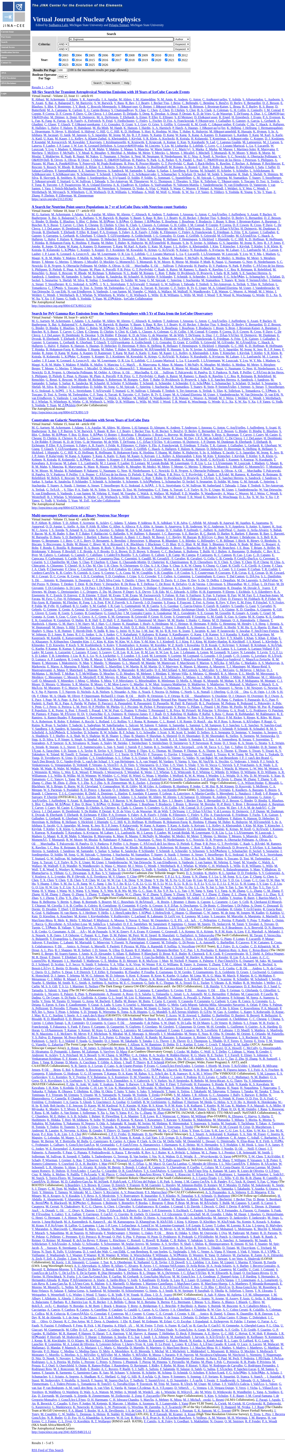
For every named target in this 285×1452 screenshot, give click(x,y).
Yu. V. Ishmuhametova (258, 1080)
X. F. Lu (121, 887)
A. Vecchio (222, 761)
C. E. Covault (164, 1313)
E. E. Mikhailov (171, 677)
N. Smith (87, 964)
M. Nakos (92, 156)
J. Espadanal (200, 1321)
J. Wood (209, 295)
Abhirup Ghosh (170, 609)
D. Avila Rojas (195, 1265)
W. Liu (108, 1087)
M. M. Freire (144, 1325)
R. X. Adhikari (162, 523)
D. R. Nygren (52, 265)
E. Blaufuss (67, 221)
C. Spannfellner (181, 177)
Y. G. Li (210, 883)
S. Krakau (273, 1221)
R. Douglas (234, 588)
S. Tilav (194, 181)
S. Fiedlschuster (124, 120)
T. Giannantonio (203, 972)
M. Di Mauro (201, 1023)
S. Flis (153, 445)
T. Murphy (225, 1044)
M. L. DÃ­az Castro (222, 1317)
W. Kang (180, 135)
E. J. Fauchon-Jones (266, 595)
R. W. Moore (236, 152)
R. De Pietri (93, 584)
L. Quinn (278, 920)
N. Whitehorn (75, 192)
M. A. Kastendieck (76, 1221)
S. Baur (147, 218)
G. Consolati (98, 1313)
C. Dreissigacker (68, 591)
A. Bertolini (118, 540)
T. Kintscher (227, 246)
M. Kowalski (76, 142)
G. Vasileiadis (178, 1251)
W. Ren (192, 717)
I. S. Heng (259, 623)
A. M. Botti (92, 1306)
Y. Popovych (87, 163)
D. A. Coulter (240, 946)
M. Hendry (244, 623)
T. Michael (85, 920)
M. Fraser (259, 1134)
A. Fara (59, 1004)
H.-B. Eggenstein (210, 591)
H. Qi (80, 714)
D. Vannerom (258, 185)
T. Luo (132, 887)
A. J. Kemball (176, 638)
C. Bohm (92, 221)
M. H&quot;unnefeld (222, 131)
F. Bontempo (63, 106)
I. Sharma (241, 1262)
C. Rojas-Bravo (259, 950)
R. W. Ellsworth (218, 1273)
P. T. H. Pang (219, 699)
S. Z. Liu (65, 887)
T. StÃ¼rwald (135, 284)
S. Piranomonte (95, 994)
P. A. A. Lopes (248, 957)
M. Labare (232, 250)
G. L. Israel (115, 997)
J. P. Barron (65, 431)
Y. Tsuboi (53, 1127)
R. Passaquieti (143, 703)
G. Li (148, 883)
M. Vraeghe (135, 291)
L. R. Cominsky (183, 569)
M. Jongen (243, 912)
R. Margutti (55, 960)
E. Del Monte (136, 939)
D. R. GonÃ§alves (130, 1171)
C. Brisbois (135, 1269)
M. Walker (72, 768)
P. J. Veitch (267, 761)
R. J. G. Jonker (84, 634)
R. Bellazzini (269, 1015)
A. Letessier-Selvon (108, 1344)
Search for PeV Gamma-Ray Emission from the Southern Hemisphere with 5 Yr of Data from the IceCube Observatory (122, 313)
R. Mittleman (166, 680)
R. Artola (100, 1167)
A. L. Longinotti (267, 1280)
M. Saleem (147, 725)
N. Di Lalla (184, 1023)
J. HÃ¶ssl (145, 912)
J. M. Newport (253, 688)
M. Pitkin (250, 706)
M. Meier (144, 152)
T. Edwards (114, 1210)
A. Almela (64, 1298)
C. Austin (239, 530)
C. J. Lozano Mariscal (230, 145)
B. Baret (249, 898)
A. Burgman (269, 221)
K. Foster (238, 1098)
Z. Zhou (71, 782)
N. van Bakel (204, 758)
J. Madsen (61, 149)
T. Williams (238, 1160)
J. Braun (182, 106)
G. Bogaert (269, 544)
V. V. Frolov (276, 602)
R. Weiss (54, 772)
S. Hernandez (266, 1276)
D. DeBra (213, 580)
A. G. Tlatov (234, 1080)
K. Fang (47, 120)
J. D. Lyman (166, 1137)
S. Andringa (188, 1298)
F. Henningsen (188, 239)
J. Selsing (73, 1011)
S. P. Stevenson (199, 743)
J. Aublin (222, 898)
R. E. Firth (262, 1141)
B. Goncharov (94, 613)
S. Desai (67, 972)
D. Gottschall (192, 1214)
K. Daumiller (245, 1313)
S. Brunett (153, 551)
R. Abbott (54, 523)
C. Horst (167, 627)
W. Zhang (117, 894)
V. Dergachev (110, 584)
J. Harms (51, 623)
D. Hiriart (53, 1181)
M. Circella (54, 905)
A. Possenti (113, 994)
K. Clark (131, 225)
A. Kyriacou (216, 250)
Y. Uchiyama (73, 1251)
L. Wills (185, 295)
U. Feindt (225, 1098)
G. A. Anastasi (132, 1298)
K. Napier (86, 688)
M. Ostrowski (208, 1233)
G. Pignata (80, 1152)
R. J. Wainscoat (166, 1116)
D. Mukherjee (196, 684)
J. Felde (153, 232)
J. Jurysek (198, 1337)
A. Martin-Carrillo (203, 793)
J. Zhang (64, 894)
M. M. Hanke (175, 620)
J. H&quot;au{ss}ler (212, 128)
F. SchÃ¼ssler (58, 1244)
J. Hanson (263, 620)
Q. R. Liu (124, 254)
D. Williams (248, 772)
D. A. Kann (125, 1073)
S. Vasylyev (107, 1051)
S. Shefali (256, 174)
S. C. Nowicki (237, 156)
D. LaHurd (246, 1340)
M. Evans (115, 595)
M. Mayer (133, 1229)
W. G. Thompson (161, 181)
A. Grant (48, 616)
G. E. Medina (109, 960)
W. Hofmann (86, 1217)
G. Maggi (272, 463)
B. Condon (162, 1206)
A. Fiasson (246, 1210)
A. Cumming (182, 576)
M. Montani (267, 680)
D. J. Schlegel (40, 964)
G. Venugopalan (61, 765)
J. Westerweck (113, 772)
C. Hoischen (104, 1217)
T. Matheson (91, 960)
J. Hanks (191, 620)
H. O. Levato (206, 1077)
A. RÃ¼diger (251, 721)
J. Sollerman (88, 1112)
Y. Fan (261, 1181)
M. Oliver (73, 696)
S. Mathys (239, 1347)
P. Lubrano (226, 1030)
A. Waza (228, 493)
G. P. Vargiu (191, 1008)
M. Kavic (58, 1262)
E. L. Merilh (246, 673)
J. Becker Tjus (160, 103)
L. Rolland (102, 721)
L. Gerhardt (268, 120)
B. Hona (63, 1280)
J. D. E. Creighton (92, 576)
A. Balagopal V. (64, 103)
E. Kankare (231, 1134)
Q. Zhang (78, 894)
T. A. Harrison (115, 1333)
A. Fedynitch (92, 120)
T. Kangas (110, 1073)
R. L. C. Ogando (119, 979)
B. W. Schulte (109, 732)
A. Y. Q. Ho (234, 1102)
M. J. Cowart (40, 576)
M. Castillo (240, 1269)
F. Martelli (97, 666)
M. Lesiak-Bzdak (158, 463)
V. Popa (252, 920)
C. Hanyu (250, 1116)
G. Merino (61, 261)
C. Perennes (69, 1236)
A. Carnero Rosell (146, 968)
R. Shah (243, 174)
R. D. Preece (88, 790)
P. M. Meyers (106, 677)
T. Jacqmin (198, 631)
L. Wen (65, 772)
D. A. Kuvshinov (51, 1080)
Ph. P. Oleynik (76, 876)
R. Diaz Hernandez (110, 1273)
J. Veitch (253, 761)
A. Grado (252, 613)
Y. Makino (112, 149)
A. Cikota (129, 1141)
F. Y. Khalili (234, 638)
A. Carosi (267, 1203)
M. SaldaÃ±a (96, 924)
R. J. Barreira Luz (76, 1302)
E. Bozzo (270, 790)
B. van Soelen (158, 1251)
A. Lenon (202, 652)
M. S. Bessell (88, 1055)
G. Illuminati (194, 912)
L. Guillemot (235, 1026)
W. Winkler (105, 775)
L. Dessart (208, 1141)
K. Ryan (47, 725)
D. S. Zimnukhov (117, 1080)
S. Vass (192, 761)
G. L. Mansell (131, 663)
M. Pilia (141, 946)
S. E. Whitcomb (181, 772)
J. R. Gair (114, 606)
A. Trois (186, 939)
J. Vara (46, 188)
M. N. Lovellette (207, 1030)
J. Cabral (141, 1167)
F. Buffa (117, 1001)
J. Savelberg (177, 170)
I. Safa (259, 167)
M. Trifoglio (169, 942)
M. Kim (208, 456)
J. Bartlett (90, 537)
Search (4, 42)
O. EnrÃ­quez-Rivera (255, 1273)
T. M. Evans (130, 595)
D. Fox (167, 120)
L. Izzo (259, 1144)
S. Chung (209, 565)
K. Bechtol (265, 964)
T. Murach (38, 1233)
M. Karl (265, 135)
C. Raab (188, 163)
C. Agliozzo (201, 1137)
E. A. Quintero (113, 714)
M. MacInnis (150, 659)
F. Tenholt (202, 284)
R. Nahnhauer (73, 470)
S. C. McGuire (225, 670)
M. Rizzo (274, 717)
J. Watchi (227, 768)
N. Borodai (76, 1306)
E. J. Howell (214, 627)
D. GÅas (86, 1329)
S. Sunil (119, 747)
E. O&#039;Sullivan (117, 160)
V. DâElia (216, 990)
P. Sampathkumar (66, 170)
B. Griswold (139, 616)
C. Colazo (207, 1167)
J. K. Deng (128, 880)
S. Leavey (105, 652)
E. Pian (79, 994)
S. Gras (60, 616)
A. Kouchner (64, 916)
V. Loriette (174, 655)
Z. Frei (197, 602)
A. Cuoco (110, 1023)
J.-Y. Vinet (176, 765)
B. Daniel (216, 1313)
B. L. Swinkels (163, 747)
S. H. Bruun (201, 1069)
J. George (107, 609)
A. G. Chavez (160, 1309)
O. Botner (145, 106)
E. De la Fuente (86, 1273)
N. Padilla (73, 1174)
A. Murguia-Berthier (166, 950)
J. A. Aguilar (109, 99)
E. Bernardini (252, 103)
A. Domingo (105, 793)
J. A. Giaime (227, 609)
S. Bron (230, 221)
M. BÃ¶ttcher (77, 1203)
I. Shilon (197, 1244)
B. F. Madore (143, 950)
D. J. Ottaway (237, 696)
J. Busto (190, 902)
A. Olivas (70, 160)
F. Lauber (49, 145)
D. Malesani (135, 1134)
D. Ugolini (80, 758)
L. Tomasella (160, 994)
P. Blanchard (150, 953)
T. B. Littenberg (59, 655)
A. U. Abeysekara (85, 1265)
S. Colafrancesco (42, 946)
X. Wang (154, 1058)
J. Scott (162, 732)
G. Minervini (101, 942)
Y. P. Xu (168, 890)
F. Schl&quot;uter (64, 174)
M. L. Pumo (209, 1152)
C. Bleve (254, 1302)
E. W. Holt (255, 1333)
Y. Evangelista (59, 939)
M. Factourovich (150, 595)
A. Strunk (38, 747)
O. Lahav (182, 975)
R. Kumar (65, 648)
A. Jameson (101, 1058)
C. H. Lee (119, 652)
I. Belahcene (247, 537)
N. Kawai (137, 1119)
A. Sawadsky (167, 728)
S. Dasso (229, 1313)
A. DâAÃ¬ (76, 931)
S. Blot (48, 106)
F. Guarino (264, 1329)
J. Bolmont (110, 1203)
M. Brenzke (187, 434)
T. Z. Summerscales (89, 747)
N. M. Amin (164, 99)
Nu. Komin (244, 1221)
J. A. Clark (38, 569)
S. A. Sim (246, 1134)
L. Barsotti (277, 533)
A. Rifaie (91, 167)
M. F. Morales (228, 1185)
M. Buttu (144, 1001)
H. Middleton (151, 677)
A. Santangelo (244, 1240)
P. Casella (267, 994)
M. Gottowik (215, 1329)
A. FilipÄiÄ (124, 1325)
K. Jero (257, 242)
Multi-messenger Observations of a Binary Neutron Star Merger (80, 515)
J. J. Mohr (84, 979)
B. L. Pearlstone (209, 703)
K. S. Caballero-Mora (157, 1269)
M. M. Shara (222, 1160)
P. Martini (243, 975)
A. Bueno (200, 1306)
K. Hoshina (159, 131)
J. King (178, 1221)
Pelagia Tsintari (119, 25)
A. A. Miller (273, 1105)
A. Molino (58, 1174)
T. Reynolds (132, 1152)
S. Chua (174, 565)
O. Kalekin (273, 912)
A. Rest (242, 950)
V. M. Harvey (133, 1333)
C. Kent (208, 638)
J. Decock (207, 1206)
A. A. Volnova (237, 1192)
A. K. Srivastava (75, 743)
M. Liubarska (179, 145)
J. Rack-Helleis (205, 163)
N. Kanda (241, 1084)
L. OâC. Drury (68, 1210)
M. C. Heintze (179, 623)
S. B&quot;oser (128, 106)
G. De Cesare (50, 997)
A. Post (69, 710)
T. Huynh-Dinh (82, 631)
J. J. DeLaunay (112, 113)
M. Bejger (231, 537)
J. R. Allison (199, 1095)
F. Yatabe (156, 1127)
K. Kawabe (123, 638)
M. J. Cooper (133, 1313)
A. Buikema (190, 551)
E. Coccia (101, 569)
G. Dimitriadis (226, 1141)
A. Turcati (146, 288)
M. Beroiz (114, 1167)
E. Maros (53, 666)
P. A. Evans (137, 931)
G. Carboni (218, 1001)
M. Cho (98, 565)
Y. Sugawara (198, 1123)
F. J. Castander (193, 968)
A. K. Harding (268, 1026)
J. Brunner (177, 902)
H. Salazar (56, 1290)
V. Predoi (141, 710)
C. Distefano (225, 905)
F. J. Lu (213, 876)
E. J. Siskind (67, 1041)
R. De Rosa (128, 584)
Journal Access (8, 47)
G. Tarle (149, 982)
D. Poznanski (58, 1051)
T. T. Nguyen (67, 691)
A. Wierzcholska (140, 1255)
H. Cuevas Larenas (253, 1167)
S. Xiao (275, 775)
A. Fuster (170, 1325)
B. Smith (146, 739)
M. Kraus (38, 1225)
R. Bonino (89, 1019)
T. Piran (60, 1011)
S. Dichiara (131, 1273)
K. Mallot (96, 258)
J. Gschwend (258, 972)
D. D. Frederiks (247, 873)
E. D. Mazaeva (256, 1192)
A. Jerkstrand (213, 1134)
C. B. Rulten (178, 1240)
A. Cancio (53, 1309)
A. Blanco (227, 1302)
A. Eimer (141, 117)
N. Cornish (80, 572)
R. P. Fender (137, 1258)
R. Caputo (184, 1019)
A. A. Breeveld (253, 927)
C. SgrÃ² (51, 1041)
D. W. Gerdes (182, 972)
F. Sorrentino (261, 739)
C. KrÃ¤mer (226, 645)
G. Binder (38, 221)
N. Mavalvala (107, 670)
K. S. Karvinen (259, 634)
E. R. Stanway (179, 1073)
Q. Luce (242, 1344)
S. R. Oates (54, 935)
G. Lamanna (86, 1225)
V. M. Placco (106, 1174)
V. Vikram (217, 982)
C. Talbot (237, 747)
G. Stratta (261, 743)
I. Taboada (98, 181)
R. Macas (96, 659)
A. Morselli (98, 946)
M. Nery (207, 688)
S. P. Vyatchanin (244, 765)
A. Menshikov (120, 1351)
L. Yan (110, 1112)
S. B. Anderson (192, 526)
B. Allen (102, 526)
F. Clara (277, 565)
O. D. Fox (251, 1098)
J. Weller (269, 982)
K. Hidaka (53, 1119)
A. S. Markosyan (268, 663)
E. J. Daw (180, 580)
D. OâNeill (244, 1148)
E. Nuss (203, 1033)
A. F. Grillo (232, 1329)
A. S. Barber (240, 1265)
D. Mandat (53, 1347)
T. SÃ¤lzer (207, 478)
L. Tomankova (251, 390)
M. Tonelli (67, 754)
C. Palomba (134, 699)
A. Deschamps (189, 905)
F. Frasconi (184, 602)
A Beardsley (72, 1185)
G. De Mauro (88, 1317)
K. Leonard (64, 254)
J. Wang (62, 890)
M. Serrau (136, 1008)
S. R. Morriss (80, 684)
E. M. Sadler (242, 1044)
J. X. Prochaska (204, 950)
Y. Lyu (49, 149)
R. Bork (106, 547)
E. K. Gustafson (42, 620)
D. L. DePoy (52, 972)
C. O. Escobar (182, 1321)
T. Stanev (254, 177)
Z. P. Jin (221, 1008)
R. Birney (253, 540)
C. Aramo (203, 1298)
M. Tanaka (261, 1091)
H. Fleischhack (52, 1276)
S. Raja (216, 714)
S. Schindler (240, 170)
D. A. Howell (233, 1048)
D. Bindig (52, 221)
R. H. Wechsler (252, 982)
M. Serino (144, 1123)
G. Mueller (137, 684)
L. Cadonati (61, 555)
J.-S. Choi (75, 1134)
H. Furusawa (202, 1084)
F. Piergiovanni (163, 706)
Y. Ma (85, 659)
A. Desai (172, 113)
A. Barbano (86, 218)
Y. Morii (251, 152)
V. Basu (119, 103)
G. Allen (114, 526)
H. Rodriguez (223, 1174)
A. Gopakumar (162, 613)
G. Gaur (250, 606)
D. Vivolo (114, 927)
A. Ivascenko (165, 1217)
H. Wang (126, 768)
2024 (77, 64)
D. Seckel (200, 174)
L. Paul (197, 160)
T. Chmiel (71, 565)
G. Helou (219, 1102)
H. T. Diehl (253, 953)
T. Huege (91, 1337)
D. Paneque (55, 1037)
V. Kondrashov (125, 645)
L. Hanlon (121, 793)
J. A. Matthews (238, 1283)
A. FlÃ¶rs (277, 1141)
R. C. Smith (79, 982)
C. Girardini (109, 1171)
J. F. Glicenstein (172, 1214)
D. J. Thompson (197, 1041)
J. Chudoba (199, 1309)
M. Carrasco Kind (171, 968)
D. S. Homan (184, 1137)
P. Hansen (84, 1333)
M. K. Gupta (256, 616)
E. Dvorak (38, 814)
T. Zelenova (191, 779)
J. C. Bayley (173, 537)
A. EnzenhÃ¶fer (138, 909)
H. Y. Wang (48, 890)
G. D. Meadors (125, 673)
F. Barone (252, 533)
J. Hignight (222, 239)
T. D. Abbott (70, 523)
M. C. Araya (39, 530)
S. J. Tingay (39, 1188)
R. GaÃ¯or (185, 1325)
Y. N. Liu (100, 887)
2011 (169, 55)
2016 (103, 60)
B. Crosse (104, 1185)
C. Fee (58, 599)
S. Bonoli (128, 1167)
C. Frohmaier (53, 1102)
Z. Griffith (192, 235)
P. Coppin (212, 225)
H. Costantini (126, 905)
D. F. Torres (231, 1041)
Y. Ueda (81, 1127)
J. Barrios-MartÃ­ (266, 898)
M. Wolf (161, 192)
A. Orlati (251, 1004)
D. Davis (166, 580)
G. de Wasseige (222, 113)
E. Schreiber (74, 732)
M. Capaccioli (250, 994)
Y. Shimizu (46, 1192)
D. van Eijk (58, 291)
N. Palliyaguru (146, 1109)
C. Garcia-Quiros (191, 606)
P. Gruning (198, 616)
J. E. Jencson (74, 1105)
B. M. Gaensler (151, 1185)
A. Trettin (273, 181)
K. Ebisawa (235, 1116)
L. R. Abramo (54, 1167)
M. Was (215, 768)
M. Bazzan (189, 537)
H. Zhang (251, 1058)
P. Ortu (263, 1004)
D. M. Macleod (169, 659)
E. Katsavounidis (73, 638)
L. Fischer (155, 120)
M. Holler (136, 1217)
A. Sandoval (93, 1290)
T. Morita (251, 1119)
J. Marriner (77, 986)
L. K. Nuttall (201, 691)
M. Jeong (115, 135)
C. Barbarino (269, 1137)
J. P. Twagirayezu (70, 185)
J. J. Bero (66, 540)
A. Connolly (254, 110)
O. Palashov (117, 699)
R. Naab (66, 156)
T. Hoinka (38, 242)
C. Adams (116, 523)
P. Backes (266, 214)
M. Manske (148, 663)
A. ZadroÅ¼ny (157, 779)
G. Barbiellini (225, 942)
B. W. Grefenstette (154, 1102)
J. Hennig (273, 623)
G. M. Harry (66, 623)
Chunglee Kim (79, 641)
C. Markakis (249, 663)
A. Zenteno (200, 964)
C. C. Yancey (55, 779)
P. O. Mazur (51, 1351)
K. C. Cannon (223, 555)
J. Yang (44, 1062)
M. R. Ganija (150, 606)
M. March (229, 975)
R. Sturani (52, 747)
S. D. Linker (39, 655)
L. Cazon (144, 1309)
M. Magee (67, 1137)
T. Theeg (129, 750)
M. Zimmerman (84, 195)
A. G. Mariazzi (86, 1347)
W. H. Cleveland (87, 786)
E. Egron (47, 1004)
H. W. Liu (51, 887)
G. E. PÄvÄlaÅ (184, 920)
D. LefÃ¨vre (172, 916)
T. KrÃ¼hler (239, 1065)
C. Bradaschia (192, 547)
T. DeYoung (241, 113)
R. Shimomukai (179, 1123)
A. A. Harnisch (161, 128)
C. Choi (173, 1130)
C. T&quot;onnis (228, 181)
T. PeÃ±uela (89, 1174)
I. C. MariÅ (129, 258)
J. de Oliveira (153, 1317)
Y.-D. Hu (238, 1178)
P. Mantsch (69, 1347)
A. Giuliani (119, 939)
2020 (156, 60)
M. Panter (252, 1233)
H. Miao (121, 677)
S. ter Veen (235, 1258)
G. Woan (147, 775)
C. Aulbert (206, 530)
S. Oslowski (105, 1048)
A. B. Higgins (138, 1011)
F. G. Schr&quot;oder (142, 174)
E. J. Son (208, 739)
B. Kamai (161, 634)
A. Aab (208, 1294)
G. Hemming (227, 623)
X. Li (177, 883)
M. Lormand (191, 655)
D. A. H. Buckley (86, 1163)
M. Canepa (188, 555)
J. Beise (175, 103)
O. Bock (231, 544)
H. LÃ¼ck (275, 655)
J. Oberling (218, 691)
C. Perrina (224, 920)
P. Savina (193, 170)
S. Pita (127, 1236)
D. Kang (168, 135)
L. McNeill (53, 673)
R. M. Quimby (247, 1109)
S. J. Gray (140, 124)
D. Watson (185, 1069)
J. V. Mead (82, 152)
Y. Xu (45, 298)
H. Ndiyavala (93, 1233)
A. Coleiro (91, 905)
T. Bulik (205, 551)
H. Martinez (153, 1347)
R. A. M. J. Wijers (200, 1073)
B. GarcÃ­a (200, 1325)
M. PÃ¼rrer (68, 714)
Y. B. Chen (74, 880)
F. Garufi (209, 606)
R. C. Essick (54, 595)
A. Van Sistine (69, 1112)
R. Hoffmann (274, 239)
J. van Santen (118, 291)
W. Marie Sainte (160, 149)
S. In (271, 131)
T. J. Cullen (165, 576)
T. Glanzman (184, 1026)
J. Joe (270, 1130)
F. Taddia (84, 1156)
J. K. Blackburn (133, 544)
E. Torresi (246, 1041)
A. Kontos (142, 645)
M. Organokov (160, 920)
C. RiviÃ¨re (222, 1287)
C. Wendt (259, 188)
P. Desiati (185, 113)
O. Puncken (275, 710)
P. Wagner (90, 1255)
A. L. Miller (204, 677)
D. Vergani (74, 1001)
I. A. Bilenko (187, 540)
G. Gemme (50, 609)
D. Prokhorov (167, 1236)
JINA (3, 73)
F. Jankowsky (257, 1217)
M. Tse (249, 754)
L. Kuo (90, 648)
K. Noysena (67, 1130)
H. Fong (84, 602)
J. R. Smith (160, 739)
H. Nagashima (249, 1087)
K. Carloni (75, 110)
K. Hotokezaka (266, 1102)
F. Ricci (219, 717)
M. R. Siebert (82, 950)
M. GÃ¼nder (225, 235)
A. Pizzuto (81, 269)
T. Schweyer (91, 1160)
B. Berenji (253, 1015)
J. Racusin (104, 790)
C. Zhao (46, 782)
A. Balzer (192, 1199)
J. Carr (233, 902)
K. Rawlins (223, 163)
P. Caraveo (242, 942)
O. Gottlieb (134, 1102)
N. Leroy (233, 652)
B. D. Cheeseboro (201, 562)
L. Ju (99, 634)
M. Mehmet (143, 673)
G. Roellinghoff (157, 167)
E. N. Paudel (183, 160)
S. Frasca (169, 602)
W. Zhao (158, 1112)
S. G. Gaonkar (170, 606)
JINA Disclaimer (8, 83)
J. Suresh (131, 747)
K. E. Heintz (187, 1144)
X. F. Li (199, 883)
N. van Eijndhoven (236, 185)
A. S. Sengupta (220, 732)
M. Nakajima (53, 1123)
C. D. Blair (169, 544)
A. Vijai (150, 188)
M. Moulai (192, 261)
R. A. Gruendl (175, 957)
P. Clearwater (55, 569)
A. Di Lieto (73, 588)
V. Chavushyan (176, 1167)
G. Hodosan (71, 1073)
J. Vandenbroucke (211, 185)
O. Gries (153, 124)
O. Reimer (213, 1037)
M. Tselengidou (114, 288)
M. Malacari (271, 1344)
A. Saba (111, 1008)
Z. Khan (272, 638)
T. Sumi (170, 1091)
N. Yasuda (124, 1095)
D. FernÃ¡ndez (76, 1171)
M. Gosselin (223, 613)
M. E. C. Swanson (131, 982)
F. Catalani (115, 1309)
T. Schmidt (103, 174)
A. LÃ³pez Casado (211, 1344)
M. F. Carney (86, 558)
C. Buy (267, 551)
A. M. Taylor (184, 1247)
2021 (169, 60)
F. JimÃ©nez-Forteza (265, 631)
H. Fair (180, 595)
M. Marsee (225, 149)
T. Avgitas (235, 898)
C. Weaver (188, 188)
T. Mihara (237, 1119)
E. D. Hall (105, 620)
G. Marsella (120, 1347)
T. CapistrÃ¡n (181, 1269)
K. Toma (122, 1011)
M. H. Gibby (130, 786)
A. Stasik (66, 485)
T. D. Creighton (115, 576)
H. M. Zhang (49, 894)
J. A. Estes (211, 1262)
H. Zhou (146, 1294)
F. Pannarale (252, 699)
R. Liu (246, 1225)
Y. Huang (43, 883)
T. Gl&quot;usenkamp (86, 124)
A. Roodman (174, 979)
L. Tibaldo (215, 1041)
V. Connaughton (109, 786)
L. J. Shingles (84, 1137)
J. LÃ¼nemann (210, 254)
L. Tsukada (272, 754)
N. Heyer (57, 131)
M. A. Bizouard (112, 544)
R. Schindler (241, 979)
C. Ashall (253, 1137)
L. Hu (114, 1058)
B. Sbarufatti (166, 935)
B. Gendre (262, 1051)
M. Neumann (150, 156)
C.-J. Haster (113, 623)
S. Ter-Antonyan (117, 181)
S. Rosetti (78, 1069)
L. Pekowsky (262, 703)
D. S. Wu (242, 775)
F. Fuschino (51, 942)
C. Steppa (102, 1247)
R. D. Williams (266, 772)
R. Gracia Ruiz (272, 909)
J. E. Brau (243, 547)
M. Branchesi (226, 547)
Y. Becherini (224, 1199)
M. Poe (262, 706)
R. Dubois (235, 1023)
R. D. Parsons (268, 1233)
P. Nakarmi (91, 470)
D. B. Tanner (269, 747)
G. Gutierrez (275, 972)
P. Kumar (51, 648)
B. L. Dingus (147, 1273)
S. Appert (265, 526)
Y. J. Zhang (209, 894)
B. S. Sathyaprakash (95, 728)
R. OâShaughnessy (195, 696)
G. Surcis (164, 1008)
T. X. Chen (47, 880)
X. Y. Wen (106, 890)
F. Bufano (233, 994)
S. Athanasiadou (252, 99)
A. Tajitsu (183, 1091)
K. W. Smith (102, 1137)
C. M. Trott (55, 1188)
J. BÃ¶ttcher (152, 221)
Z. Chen (164, 110)
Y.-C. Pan (186, 950)
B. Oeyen (57, 160)
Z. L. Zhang (238, 894)
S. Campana (142, 990)
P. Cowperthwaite (233, 953)
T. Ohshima (81, 1091)
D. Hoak (97, 627)
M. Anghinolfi (176, 898)
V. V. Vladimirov (94, 1080)
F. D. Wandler (190, 493)
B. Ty (190, 288)
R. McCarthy (145, 670)
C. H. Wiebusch (96, 192)
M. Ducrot (115, 591)
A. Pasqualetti (123, 703)
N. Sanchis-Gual (270, 725)
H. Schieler (224, 170)
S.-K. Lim (60, 1134)
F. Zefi (48, 1258)
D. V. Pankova (218, 265)
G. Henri (37, 1217)
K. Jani (211, 631)
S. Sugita (213, 1123)
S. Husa (48, 631)
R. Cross (255, 225)
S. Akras (70, 1167)
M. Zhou (58, 782)
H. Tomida (38, 1127)
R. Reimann (244, 269)
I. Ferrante (147, 599)
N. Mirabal (116, 1033)
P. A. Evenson (271, 117)
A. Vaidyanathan (161, 185)
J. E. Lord (142, 655)
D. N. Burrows (274, 927)
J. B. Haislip (211, 986)
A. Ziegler (59, 1258)
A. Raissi (172, 269)
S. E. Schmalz (203, 1195)
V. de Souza (171, 1317)
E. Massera (201, 666)
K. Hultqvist (200, 131)
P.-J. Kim (47, 1134)
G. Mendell (212, 673)
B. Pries (129, 163)
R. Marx (90, 1229)
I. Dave (140, 580)
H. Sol (249, 1244)
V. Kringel (242, 645)
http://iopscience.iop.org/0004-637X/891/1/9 (60, 412)
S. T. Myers (68, 1109)
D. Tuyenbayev (50, 758)
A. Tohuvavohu (204, 935)
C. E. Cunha (226, 968)
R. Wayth (85, 1188)
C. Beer (219, 537)
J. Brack (106, 1306)
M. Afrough (210, 523)
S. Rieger (249, 717)
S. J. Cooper (238, 569)
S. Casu (232, 1001)
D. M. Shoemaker (213, 736)
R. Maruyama (266, 149)
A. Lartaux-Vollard (260, 648)
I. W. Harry (83, 623)
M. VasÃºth (206, 761)
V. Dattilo (128, 580)
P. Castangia (202, 1001)
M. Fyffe (49, 606)
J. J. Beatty (142, 103)
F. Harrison (191, 1102)
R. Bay (129, 103)
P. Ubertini (50, 797)
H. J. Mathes (223, 1347)
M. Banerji (250, 964)
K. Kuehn (169, 975)
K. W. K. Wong (194, 775)
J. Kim (214, 246)
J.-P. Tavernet (149, 1247)
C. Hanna (204, 620)
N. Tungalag (185, 1195)
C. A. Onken (139, 1055)
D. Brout (164, 953)
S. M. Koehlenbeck (89, 645)
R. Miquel (69, 979)
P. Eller (153, 117)
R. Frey (220, 602)
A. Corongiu (260, 1001)
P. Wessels (96, 772)
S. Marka (198, 149)
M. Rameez (186, 269)
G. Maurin (103, 1229)
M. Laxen (47, 652)
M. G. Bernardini (215, 994)
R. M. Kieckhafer (55, 1340)
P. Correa (48, 113)
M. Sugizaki (228, 1123)
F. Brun (169, 1203)
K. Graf (36, 912)
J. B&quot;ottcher (164, 106)
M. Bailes (193, 1051)
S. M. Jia (66, 883)
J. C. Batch (143, 537)
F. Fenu (78, 1325)
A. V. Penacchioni (131, 1192)
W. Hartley (192, 957)
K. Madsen (239, 1105)
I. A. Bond (147, 1084)
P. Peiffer (245, 265)
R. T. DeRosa (145, 584)
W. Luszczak (230, 254)
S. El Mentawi (183, 117)
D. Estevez (70, 595)
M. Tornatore (76, 1178)
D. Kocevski (243, 786)
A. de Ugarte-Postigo (129, 1065)
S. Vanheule (100, 291)
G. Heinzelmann (272, 1214)
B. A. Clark (204, 110)
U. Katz (48, 138)
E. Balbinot (132, 953)
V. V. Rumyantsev (128, 1195)
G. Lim (205, 1130)
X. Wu (143, 1058)
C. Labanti (66, 942)
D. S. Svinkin (194, 873)
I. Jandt (145, 1337)
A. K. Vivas (132, 964)
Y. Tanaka (145, 1041)
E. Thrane (241, 750)
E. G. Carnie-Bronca (97, 110)
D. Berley (236, 103)
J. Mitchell (202, 152)
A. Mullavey (249, 684)
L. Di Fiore (268, 584)
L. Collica (38, 1313)
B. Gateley (223, 606)
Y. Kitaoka (185, 1119)
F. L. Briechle (167, 1306)
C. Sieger (190, 924)
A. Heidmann (160, 623)
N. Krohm (141, 1340)
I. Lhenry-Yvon (132, 1344)
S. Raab (255, 1236)
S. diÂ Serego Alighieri (183, 1011)
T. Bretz (133, 1306)
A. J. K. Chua (159, 565)
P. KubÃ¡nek (118, 1181)
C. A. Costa (123, 572)
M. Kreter (80, 916)
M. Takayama (216, 1091)
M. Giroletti (166, 1026)
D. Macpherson (261, 1127)
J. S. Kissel (253, 641)
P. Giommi (153, 931)
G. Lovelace (258, 655)
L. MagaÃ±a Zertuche (256, 659)
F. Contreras (116, 1313)
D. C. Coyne (58, 576)
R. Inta (110, 631)
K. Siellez (232, 736)
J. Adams (72, 99)
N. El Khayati (100, 909)
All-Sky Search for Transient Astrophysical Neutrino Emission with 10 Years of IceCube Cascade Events (111, 92)
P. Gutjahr (239, 124)
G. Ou (188, 887)
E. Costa (276, 942)
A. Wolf (149, 192)
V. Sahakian (195, 1240)
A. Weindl (216, 188)
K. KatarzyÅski (100, 1221)
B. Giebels (137, 1214)
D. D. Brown (137, 551)
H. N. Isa (134, 631)
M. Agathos (243, 523)
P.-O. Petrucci (87, 1236)
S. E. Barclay (190, 533)
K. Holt (125, 627)
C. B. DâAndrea (248, 968)
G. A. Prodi (237, 710)
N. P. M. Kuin (223, 931)
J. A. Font (97, 602)
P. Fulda (37, 606)
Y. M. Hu (243, 627)
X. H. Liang (247, 883)
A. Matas (59, 670)
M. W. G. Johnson (92, 975)
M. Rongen (176, 167)
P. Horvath (54, 1337)
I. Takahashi (242, 1188)
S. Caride (71, 558)
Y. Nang (166, 887)
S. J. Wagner (74, 1255)
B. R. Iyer (171, 631)
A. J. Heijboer (87, 912)
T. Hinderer (83, 627)
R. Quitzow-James (136, 714)
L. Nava (49, 1011)
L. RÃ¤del (222, 474)
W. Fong (100, 957)
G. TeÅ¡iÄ (54, 489)
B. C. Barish (208, 533)
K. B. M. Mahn (94, 149)
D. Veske (138, 188)
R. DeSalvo (179, 584)
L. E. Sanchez (250, 725)
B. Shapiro (138, 736)
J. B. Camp (173, 555)
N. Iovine (196, 242)
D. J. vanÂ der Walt (95, 1251)
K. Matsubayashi (125, 1087)
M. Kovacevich (57, 142)
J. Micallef (187, 152)
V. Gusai (93, 1004)
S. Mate (255, 869)
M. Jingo (273, 1217)
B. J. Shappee (63, 950)
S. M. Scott (175, 732)
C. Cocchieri (85, 569)
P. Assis (245, 1298)
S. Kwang (118, 648)
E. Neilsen (92, 986)
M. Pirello (236, 706)
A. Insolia (120, 1337)
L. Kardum (241, 135)
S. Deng (144, 113)
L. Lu (249, 145)
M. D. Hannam (221, 620)
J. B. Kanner (210, 634)
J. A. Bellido (115, 1302)
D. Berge (258, 1199)
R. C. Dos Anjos (74, 1321)
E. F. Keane (69, 1058)
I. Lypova (258, 1225)
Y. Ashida (235, 99)
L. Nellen (67, 1287)
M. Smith (64, 982)
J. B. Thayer (177, 1041)
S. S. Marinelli (115, 1283)
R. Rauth (267, 1236)
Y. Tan (229, 887)
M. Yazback (97, 779)
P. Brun (180, 1203)
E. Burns (69, 786)
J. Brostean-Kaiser (216, 106)
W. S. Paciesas (52, 790)
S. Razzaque (183, 1037)
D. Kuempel (156, 1340)
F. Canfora (68, 1309)
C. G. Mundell (158, 1011)
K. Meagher (98, 152)
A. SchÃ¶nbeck (55, 732)
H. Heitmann (198, 623)
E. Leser (207, 1225)
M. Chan (72, 562)
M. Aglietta (234, 1294)
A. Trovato (267, 924)
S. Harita (264, 1116)
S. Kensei (84, 1030)
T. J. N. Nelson (191, 688)
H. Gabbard (63, 606)
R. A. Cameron (167, 1019)
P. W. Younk (131, 1294)
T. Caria (157, 1001)
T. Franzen (133, 1185)
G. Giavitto (122, 1214)
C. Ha (250, 124)
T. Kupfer (210, 1105)
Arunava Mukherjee (173, 684)
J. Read (125, 717)
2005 (90, 55)
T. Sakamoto (189, 1188)
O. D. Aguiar (54, 526)
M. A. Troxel (183, 982)
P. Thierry (139, 1062)
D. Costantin (94, 1023)
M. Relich (53, 478)
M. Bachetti (102, 1001)
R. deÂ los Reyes (84, 1240)
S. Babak (276, 530)
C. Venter (203, 1251)
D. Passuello (161, 703)
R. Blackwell (58, 1203)
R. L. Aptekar (227, 873)
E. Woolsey (210, 497)
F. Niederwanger (114, 1233)
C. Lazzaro (79, 652)
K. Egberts (129, 1210)
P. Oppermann (90, 696)
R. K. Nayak (140, 688)
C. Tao (229, 1058)
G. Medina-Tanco (86, 1351)
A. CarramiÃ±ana (202, 1269)
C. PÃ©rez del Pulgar (142, 1181)
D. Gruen (242, 972)
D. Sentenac (239, 732)
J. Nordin (227, 1148)
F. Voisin (253, 1251)
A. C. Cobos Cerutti (235, 1309)
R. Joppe (47, 246)
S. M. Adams (182, 1095)
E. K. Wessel (80, 772)
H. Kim (142, 1105)
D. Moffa (182, 680)
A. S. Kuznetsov (118, 1077)
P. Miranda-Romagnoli (263, 1283)
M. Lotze (203, 916)
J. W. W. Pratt (110, 710)
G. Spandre (96, 1041)
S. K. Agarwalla (90, 99)
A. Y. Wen (245, 188)
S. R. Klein (150, 138)
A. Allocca (128, 526)
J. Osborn (97, 160)
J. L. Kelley (75, 138)
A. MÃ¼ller (212, 1148)
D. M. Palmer (118, 935)
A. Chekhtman (238, 1019)
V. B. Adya (180, 523)
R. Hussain (244, 131)
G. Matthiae (271, 1347)
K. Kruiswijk (136, 142)
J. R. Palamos (99, 699)
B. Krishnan (258, 645)
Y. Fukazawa (58, 1026)
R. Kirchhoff (237, 641)
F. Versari (100, 927)
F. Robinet (73, 721)
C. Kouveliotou (250, 1008)
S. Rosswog (93, 1069)
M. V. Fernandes (227, 1210)
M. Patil (176, 703)
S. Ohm (193, 1233)
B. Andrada (172, 1298)
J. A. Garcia (70, 1102)
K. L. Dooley (183, 588)
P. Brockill (69, 551)
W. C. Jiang (96, 883)
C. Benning (207, 103)
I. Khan (248, 638)
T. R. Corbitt (270, 569)
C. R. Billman (225, 540)
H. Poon (152, 1236)
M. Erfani (166, 1321)
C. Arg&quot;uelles (214, 99)
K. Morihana (163, 1087)
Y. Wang (175, 188)
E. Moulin (275, 1229)
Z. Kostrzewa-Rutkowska (85, 1148)
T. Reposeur (229, 1037)
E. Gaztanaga (164, 972)
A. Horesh (249, 1102)
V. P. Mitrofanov (123, 680)
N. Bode (243, 544)
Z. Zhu (239, 1058)
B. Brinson (196, 106)
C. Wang (272, 1181)
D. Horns (149, 1217)
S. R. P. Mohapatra (247, 680)
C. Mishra (92, 680)
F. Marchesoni (186, 663)
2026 (103, 64)
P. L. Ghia (272, 1325)
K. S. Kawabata (259, 1084)
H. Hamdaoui (82, 128)
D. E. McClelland (166, 670)
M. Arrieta (150, 1199)
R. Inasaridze (149, 1195)
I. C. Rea (230, 269)
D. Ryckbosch (245, 167)
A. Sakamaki (114, 1123)
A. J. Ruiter (159, 1152)
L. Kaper (246, 1011)
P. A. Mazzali (269, 1008)
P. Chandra (74, 1098)
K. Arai (276, 526)
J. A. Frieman (116, 957)
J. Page (47, 699)
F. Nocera (158, 691)
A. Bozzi (175, 547)
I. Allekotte (49, 1298)
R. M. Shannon (135, 1048)
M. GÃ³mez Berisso (134, 1329)
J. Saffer (270, 167)
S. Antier (251, 526)
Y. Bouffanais (160, 547)
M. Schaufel (207, 170)
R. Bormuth (89, 902)
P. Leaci (92, 652)
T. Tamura (61, 1192)
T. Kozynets (94, 142)
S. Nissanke (118, 691)
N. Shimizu (271, 174)
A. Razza (117, 1152)
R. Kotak (135, 1137)
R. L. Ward (188, 768)
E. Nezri (144, 920)
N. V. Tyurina (77, 1077)
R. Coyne (73, 576)
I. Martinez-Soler (245, 149)
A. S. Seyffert (170, 1244)
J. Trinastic (186, 754)
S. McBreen (260, 786)
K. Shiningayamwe (217, 1244)
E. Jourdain (136, 793)
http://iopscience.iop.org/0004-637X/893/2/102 (61, 305)
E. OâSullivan (162, 265)
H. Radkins (190, 714)
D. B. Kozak (209, 645)
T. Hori (66, 1119)
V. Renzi (167, 1174)
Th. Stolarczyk (221, 924)
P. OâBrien (51, 1069)
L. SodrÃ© (277, 1174)
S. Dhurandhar (233, 584)
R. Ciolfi (234, 565)
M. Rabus (140, 1073)
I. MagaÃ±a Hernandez (196, 659)
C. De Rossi (163, 584)
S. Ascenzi (102, 530)
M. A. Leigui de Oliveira (78, 1344)
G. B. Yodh (115, 1294)
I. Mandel (255, 1065)
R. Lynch (74, 659)
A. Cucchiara (87, 1062)
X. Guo (228, 616)
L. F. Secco (73, 964)
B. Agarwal (226, 523)
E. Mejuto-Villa (178, 673)
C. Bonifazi (60, 1306)
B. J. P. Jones (140, 135)
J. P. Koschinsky (131, 459)
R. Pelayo (141, 1287)
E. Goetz (51, 613)
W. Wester (148, 964)
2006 (103, 55)
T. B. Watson (220, 291)
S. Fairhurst (193, 595)
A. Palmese (206, 960)
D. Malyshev (274, 1225)
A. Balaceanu (40, 1302)
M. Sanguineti (158, 924)
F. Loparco (188, 1030)
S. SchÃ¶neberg (150, 481)
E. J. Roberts (106, 167)
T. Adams (130, 523)
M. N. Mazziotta (42, 1033)
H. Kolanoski (199, 138)
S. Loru (117, 1004)
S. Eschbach (180, 1210)
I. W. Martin (131, 666)
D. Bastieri (238, 1015)
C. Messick (71, 677)
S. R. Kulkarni (193, 1105)
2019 (143, 60)
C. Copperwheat (160, 1098)
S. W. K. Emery (119, 931)
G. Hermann (52, 1217)
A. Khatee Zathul (95, 138)
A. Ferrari (83, 946)
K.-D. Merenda (140, 1351)
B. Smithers (64, 177)
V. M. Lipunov (266, 1073)
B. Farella (270, 1262)
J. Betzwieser (135, 540)
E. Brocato (126, 990)
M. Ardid (193, 898)
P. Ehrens (229, 591)
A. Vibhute (57, 873)
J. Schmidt (226, 728)
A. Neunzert (222, 688)
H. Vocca (211, 765)
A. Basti (129, 537)
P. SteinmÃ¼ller (256, 280)
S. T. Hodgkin (229, 1144)
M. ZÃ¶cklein (67, 405)
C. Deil (220, 1206)
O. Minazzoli (47, 680)
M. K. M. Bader (54, 533)
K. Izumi (184, 631)
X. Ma (142, 887)
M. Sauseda (275, 960)
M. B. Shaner (110, 736)
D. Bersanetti (100, 540)
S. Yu (257, 192)
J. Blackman (153, 544)
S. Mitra (106, 680)
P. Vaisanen (254, 1160)
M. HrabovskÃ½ (73, 1337)
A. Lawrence (149, 1148)
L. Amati (176, 994)
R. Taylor (100, 750)
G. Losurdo (207, 655)
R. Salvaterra (220, 997)
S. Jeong (176, 1181)
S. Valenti (51, 990)
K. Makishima (202, 1119)
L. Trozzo (220, 754)
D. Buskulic (254, 551)
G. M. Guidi (214, 616)
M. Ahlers (125, 99)
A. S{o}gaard (117, 177)
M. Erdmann (150, 1321)
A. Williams (99, 1188)
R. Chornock (196, 953)
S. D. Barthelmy (72, 537)
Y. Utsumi (86, 1095)
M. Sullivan (53, 1156)
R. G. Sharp (198, 1055)
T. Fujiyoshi (184, 1084)
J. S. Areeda (56, 530)
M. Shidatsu (159, 1123)
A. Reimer (199, 1037)
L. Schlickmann (260, 170)
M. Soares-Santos (66, 953)
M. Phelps (112, 706)
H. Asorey (232, 1298)
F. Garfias (115, 1276)
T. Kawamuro (153, 1119)
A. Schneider (197, 276)
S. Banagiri (153, 533)
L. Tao (239, 887)
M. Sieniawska (265, 736)
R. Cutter (216, 1069)
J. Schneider (119, 174)
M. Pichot (146, 706)
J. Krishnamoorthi (114, 142)
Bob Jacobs (57, 1105)
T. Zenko (154, 1095)
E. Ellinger (166, 117)
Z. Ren (195, 1287)
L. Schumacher (167, 174)
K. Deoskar (158, 113)
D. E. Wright (184, 1156)
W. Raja (119, 1048)
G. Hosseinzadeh (270, 1048)
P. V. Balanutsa (96, 1077)
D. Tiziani (228, 1247)
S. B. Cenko (39, 931)
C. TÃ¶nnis (55, 288)
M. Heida (206, 1102)
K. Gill (277, 609)
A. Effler (192, 591)
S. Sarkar (149, 170)
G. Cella (209, 558)
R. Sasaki (130, 1123)
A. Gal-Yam (149, 1137)
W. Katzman (93, 638)
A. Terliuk (239, 284)
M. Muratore (52, 688)
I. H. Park (163, 1181)
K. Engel (235, 1273)
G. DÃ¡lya (252, 576)
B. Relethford (262, 269)
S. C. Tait (223, 747)
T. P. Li (169, 876)
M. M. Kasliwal (108, 1105)
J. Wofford (176, 775)
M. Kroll (201, 459)
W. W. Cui (113, 880)
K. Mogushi (210, 680)
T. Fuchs (202, 445)
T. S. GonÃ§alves (154, 1171)
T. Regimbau (140, 717)
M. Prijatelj (189, 710)
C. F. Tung (132, 288)
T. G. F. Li (275, 652)
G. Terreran (121, 1156)
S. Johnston (261, 1055)
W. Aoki (93, 1084)
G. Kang (195, 634)
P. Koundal (39, 142)
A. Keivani (147, 456)
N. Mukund (232, 684)
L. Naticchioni (121, 688)
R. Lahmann (155, 916)
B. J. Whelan (84, 295)
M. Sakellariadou (113, 725)
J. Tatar (241, 485)
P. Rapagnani (76, 717)
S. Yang (208, 890)
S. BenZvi (222, 103)
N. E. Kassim (127, 1105)
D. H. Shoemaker (189, 736)
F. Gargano (98, 1026)
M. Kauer (61, 138)
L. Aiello (69, 526)
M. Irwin (224, 1065)
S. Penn (36, 706)
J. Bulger (94, 1116)
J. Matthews (254, 1347)
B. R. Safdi (231, 273)
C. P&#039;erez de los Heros (222, 160)
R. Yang (210, 1255)
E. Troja (259, 1041)
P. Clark (142, 1141)
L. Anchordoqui (153, 1298)
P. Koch (71, 645)
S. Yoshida (232, 192)
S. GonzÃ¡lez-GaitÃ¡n (80, 1144)
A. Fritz (235, 232)
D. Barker (223, 533)
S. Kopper (98, 250)
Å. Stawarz (48, 1247)
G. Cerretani (267, 558)
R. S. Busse (266, 106)
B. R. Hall (91, 620)
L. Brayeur (171, 434)
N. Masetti (175, 997)
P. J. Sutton (145, 747)
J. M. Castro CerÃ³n (196, 1181)
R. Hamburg (181, 786)
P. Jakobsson (54, 1073)
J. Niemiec (133, 1233)
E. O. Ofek (128, 1109)
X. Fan (206, 595)
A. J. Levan (95, 1065)
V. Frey (231, 602)
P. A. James (272, 1144)
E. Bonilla (59, 547)
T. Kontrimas (217, 138)
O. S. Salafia (143, 994)
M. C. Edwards (175, 591)
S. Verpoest (124, 188)
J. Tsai (104, 1262)
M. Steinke (120, 743)
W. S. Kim (133, 641)
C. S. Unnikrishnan (101, 758)
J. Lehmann (187, 652)
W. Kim (120, 641)
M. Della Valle (172, 1141)
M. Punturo (39, 714)
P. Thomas (190, 750)
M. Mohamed (224, 1229)
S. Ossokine (219, 696)
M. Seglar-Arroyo (132, 1244)
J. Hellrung (249, 128)
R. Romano (150, 721)
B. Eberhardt (51, 232)
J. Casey (258, 434)
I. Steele (69, 1015)
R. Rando (151, 1037)
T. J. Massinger (235, 666)
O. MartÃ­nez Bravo (175, 1347)
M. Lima (195, 975)
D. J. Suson (111, 1041)
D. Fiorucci (235, 599)
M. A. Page (60, 699)
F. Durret (54, 957)
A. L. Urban (122, 758)
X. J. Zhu (96, 782)
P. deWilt (244, 1206)
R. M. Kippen (225, 786)
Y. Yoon (194, 1130)
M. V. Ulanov (116, 876)
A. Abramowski (53, 1199)
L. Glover (38, 613)
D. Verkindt (80, 765)
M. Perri (133, 935)
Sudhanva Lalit (58, 25)
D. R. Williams (116, 192)
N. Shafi (185, 1244)
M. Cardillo (211, 939)
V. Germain (136, 609)
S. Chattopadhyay (122, 110)
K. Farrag (59, 120)
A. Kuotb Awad (212, 1340)
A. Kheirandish (117, 138)
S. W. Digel (168, 1023)
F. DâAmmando (130, 1023)
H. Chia (275, 562)
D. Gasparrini (115, 1026)
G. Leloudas (51, 1137)
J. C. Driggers (89, 591)
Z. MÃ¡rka (232, 663)
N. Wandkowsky (199, 291)
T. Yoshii (187, 1127)
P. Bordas (141, 1203)
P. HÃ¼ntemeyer (81, 1280)
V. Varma (180, 761)
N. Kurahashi (196, 142)
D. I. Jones (54, 634)
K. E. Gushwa (274, 616)
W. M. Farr (245, 595)
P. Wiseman (49, 1160)
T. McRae (68, 673)
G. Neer (247, 261)
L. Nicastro (52, 994)
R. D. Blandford (54, 1019)
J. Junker (109, 634)
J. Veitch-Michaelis (64, 188)
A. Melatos (196, 673)
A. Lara (175, 1280)
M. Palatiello (275, 1033)
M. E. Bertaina (146, 1302)
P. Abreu (220, 1294)
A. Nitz (132, 691)
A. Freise (208, 602)
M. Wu (132, 890)
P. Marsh (83, 666)
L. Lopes (177, 1344)
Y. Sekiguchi (156, 1091)
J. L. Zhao (269, 894)
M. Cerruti (52, 1206)
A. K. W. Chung (191, 565)
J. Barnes (75, 1051)
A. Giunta (100, 997)
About (4, 57)
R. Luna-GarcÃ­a (56, 1283)
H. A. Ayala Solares (219, 1265)
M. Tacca (210, 747)
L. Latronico (128, 1030)
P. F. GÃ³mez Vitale (160, 1329)
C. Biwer (95, 544)
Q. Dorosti (56, 1321)
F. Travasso (155, 754)
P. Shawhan (153, 736)
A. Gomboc (231, 1011)
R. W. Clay (214, 1309)
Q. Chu (144, 565)
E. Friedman (221, 232)
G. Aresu (88, 1001)
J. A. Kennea (187, 931)
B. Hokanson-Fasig (58, 242)
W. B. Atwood (187, 1015)
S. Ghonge (152, 609)
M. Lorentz (234, 1225)
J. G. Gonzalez (111, 124)
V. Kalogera (146, 634)
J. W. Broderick (156, 1258)
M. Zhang (249, 779)
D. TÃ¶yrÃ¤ (139, 754)
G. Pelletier (53, 1236)
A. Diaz (255, 113)
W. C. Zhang (133, 894)
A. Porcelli (109, 269)
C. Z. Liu (276, 883)
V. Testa (45, 1001)
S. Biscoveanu (52, 544)
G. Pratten (127, 710)
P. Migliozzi (101, 920)
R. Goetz (63, 613)
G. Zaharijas (55, 1044)
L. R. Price (173, 710)
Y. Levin (262, 652)
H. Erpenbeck (240, 117)
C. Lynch (211, 1044)
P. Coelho (193, 1167)
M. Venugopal (87, 188)
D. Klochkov (208, 1221)
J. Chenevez (49, 793)
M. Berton (47, 1141)
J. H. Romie (184, 721)
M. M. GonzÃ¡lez (183, 1276)
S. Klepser (191, 1221)
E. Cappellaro (160, 990)
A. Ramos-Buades (55, 717)
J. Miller (235, 677)
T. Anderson (171, 214)
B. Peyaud (104, 1236)
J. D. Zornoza (158, 927)
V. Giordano (220, 909)
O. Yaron (225, 1156)
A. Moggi (195, 680)
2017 (116, 60)
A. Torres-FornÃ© (101, 754)
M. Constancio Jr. (206, 569)
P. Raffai (204, 714)
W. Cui (101, 880)
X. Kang (193, 135)
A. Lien (238, 931)
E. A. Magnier (130, 1116)
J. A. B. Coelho (73, 905)
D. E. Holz (138, 627)
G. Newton (271, 688)
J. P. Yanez (202, 192)
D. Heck (181, 1333)
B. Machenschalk (129, 659)
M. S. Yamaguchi (105, 1095)
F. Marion (203, 663)
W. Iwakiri (109, 1119)
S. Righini (98, 1008)
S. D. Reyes (205, 717)
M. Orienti (243, 1033)
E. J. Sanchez (231, 725)
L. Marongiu (145, 1004)
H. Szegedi (70, 1156)
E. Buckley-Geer (90, 968)
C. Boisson (94, 1203)
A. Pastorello (53, 1152)
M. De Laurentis (247, 580)
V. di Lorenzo (172, 441)
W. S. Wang (75, 890)
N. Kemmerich (274, 1337)
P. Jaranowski (226, 631)
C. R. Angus (238, 1137)
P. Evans (149, 1065)
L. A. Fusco (194, 909)
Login (4, 93)
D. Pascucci (105, 703)
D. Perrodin (57, 1008)
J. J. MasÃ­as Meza (202, 1347)
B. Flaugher (132, 972)
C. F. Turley (178, 288)
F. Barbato (56, 1302)
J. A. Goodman (206, 1276)
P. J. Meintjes (149, 1229)
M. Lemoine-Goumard (152, 1030)
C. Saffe (221, 1077)
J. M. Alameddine (144, 99)
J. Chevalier (123, 1206)
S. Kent (130, 975)
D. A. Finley (86, 957)
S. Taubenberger (101, 1156)
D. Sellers (203, 732)
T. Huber (184, 131)
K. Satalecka (114, 276)
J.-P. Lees (111, 1225)
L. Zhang (236, 779)
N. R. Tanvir (78, 1065)
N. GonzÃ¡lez (184, 1329)
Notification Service (10, 52)
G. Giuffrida (85, 997)
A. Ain (80, 526)
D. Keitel (160, 638)
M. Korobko (158, 645)
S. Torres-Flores (56, 1178)
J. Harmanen (170, 1144)
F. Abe (70, 1084)
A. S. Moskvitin (105, 1195)
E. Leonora (189, 916)
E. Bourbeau (170, 221)
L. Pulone (205, 997)
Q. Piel (116, 1236)
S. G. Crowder (147, 576)
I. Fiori (222, 599)
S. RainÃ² (137, 1037)
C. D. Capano (261, 555)
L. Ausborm (272, 99)
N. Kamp (156, 135)
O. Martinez (133, 1283)
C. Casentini (129, 558)
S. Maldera (258, 1030)
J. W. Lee (77, 145)
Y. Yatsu (121, 1112)
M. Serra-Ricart (215, 1080)
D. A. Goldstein (225, 972)
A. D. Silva (46, 739)
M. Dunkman (267, 228)
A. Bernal (108, 1269)
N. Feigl (107, 120)
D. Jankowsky (238, 1217)
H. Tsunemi (67, 1127)
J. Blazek (241, 1302)
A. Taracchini (50, 750)
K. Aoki (81, 1084)
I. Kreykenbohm (98, 916)
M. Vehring (99, 493)
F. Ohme (42, 696)
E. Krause (143, 975)
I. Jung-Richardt (52, 1221)
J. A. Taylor (85, 750)
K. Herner (207, 957)
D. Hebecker (109, 239)
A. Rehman (253, 163)
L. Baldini (204, 1015)
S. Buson (150, 1019)
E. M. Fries (244, 602)
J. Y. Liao (262, 883)
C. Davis (37, 972)
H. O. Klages (75, 1340)
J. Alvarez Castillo (84, 1298)
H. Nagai (232, 1087)
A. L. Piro (46, 950)
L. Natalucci (243, 793)
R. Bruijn (163, 902)
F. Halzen (66, 128)
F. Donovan (166, 588)
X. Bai (49, 103)
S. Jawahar (243, 631)
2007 (116, 55)
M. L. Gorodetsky (184, 613)
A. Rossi (127, 994)
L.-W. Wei (256, 768)
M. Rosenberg (267, 1287)
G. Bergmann (50, 540)
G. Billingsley (206, 540)
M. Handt (116, 128)
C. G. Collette (163, 569)
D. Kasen (127, 950)
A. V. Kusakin (71, 1195)
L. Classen (145, 225)
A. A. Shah (73, 736)
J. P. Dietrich (82, 972)
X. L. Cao (242, 876)
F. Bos (72, 434)
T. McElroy (51, 152)
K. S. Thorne (225, 750)
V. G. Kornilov (58, 1077)
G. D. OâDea (238, 691)
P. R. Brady (209, 547)
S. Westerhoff (56, 1294)
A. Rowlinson (111, 1069)
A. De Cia (155, 1141)
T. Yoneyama (172, 1127)
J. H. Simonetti (74, 1262)
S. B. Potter (270, 1160)
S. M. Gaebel (97, 606)
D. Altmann (157, 427)
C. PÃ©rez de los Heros (268, 265)
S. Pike (211, 1109)
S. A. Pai (83, 699)
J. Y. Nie (177, 887)
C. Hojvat (241, 1333)
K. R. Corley (64, 572)
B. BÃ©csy (205, 537)
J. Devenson (214, 584)
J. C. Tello (224, 1178)
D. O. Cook (141, 1098)
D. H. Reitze (178, 717)
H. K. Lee (133, 652)
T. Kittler (256, 246)
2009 (143, 55)
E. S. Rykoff (192, 979)
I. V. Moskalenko (172, 1033)
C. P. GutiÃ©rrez (127, 1144)
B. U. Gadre (80, 606)
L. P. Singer (62, 739)
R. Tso (259, 754)
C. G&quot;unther (219, 124)
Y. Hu (178, 1058)
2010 (156, 55)
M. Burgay (130, 1001)
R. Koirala (182, 138)
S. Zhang (91, 894)
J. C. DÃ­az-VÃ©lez (226, 228)
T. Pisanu (72, 1008)
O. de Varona (196, 584)
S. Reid (163, 717)
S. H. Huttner (62, 631)
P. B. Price (124, 269)
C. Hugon (178, 912)
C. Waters (183, 1116)
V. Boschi (118, 547)
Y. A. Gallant (73, 1214)
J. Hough (180, 627)
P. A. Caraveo (201, 1019)
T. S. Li (63, 986)
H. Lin (234, 957)
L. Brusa (235, 106)
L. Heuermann (41, 131)
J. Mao (36, 1015)
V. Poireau (139, 1236)
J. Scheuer (211, 728)
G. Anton (195, 99)
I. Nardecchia (101, 688)
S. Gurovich (175, 1171)
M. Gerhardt (131, 1276)
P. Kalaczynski (129, 825)
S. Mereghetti (225, 793)
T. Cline (132, 876)
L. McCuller (206, 670)
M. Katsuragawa (123, 1221)
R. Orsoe (83, 160)
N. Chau (140, 110)
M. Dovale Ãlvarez (256, 588)
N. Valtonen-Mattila (186, 185)
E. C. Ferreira (163, 599)
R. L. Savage (150, 728)
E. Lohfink (196, 145)
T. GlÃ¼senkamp (118, 235)
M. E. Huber (58, 1116)
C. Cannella (58, 1098)
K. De (176, 1098)
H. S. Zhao (255, 894)
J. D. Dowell (177, 1262)
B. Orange (57, 1062)
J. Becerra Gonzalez (263, 1265)
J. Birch (240, 540)
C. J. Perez (49, 706)
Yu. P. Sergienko (178, 1080)
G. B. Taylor (159, 1262)
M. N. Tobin (98, 489)
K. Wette (146, 772)
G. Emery (144, 1210)
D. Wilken (232, 772)
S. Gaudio (237, 606)
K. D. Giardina (245, 609)
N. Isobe (95, 1119)
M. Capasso (238, 1203)
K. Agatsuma (260, 523)
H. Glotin (236, 909)
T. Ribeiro (253, 1163)
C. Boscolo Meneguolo (102, 106)
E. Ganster (239, 120)
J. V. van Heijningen (121, 761)
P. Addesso (145, 523)
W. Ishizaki (76, 1192)
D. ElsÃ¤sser (118, 909)
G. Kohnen (79, 829)
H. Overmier (255, 696)
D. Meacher (107, 673)
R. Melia (44, 1174)
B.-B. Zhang (253, 1178)
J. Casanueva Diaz (108, 558)
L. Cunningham (202, 576)
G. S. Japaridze (97, 135)
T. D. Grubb (248, 1329)
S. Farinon (219, 595)
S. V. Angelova (234, 526)
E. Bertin (58, 968)
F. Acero (171, 1015)
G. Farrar (263, 1321)
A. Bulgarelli (40, 939)
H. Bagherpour (89, 800)
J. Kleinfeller (110, 1340)
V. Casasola (185, 1001)
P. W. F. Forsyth (115, 602)
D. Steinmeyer (179, 743)
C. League (92, 1262)
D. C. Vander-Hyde (68, 761)
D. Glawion (152, 1214)
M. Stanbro (138, 790)
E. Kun (181, 142)
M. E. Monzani (133, 1033)
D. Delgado (130, 113)
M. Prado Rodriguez (110, 163)
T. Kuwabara (73, 832)
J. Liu (74, 655)
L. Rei (153, 717)
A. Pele (276, 703)
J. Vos (153, 1156)
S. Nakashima (55, 1233)
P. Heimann (195, 1333)
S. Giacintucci (102, 1102)
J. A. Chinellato (180, 1309)
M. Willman (198, 1116)
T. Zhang (263, 779)
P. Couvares (222, 572)
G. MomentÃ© (125, 261)
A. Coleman (220, 110)
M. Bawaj (158, 537)
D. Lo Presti (162, 1344)
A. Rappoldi (154, 946)
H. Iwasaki (181, 1217)
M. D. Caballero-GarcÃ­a (76, 1181)
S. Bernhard (273, 1199)
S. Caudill (144, 558)
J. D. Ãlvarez (162, 1294)
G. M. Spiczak (202, 177)
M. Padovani (236, 1233)
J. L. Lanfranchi (250, 250)
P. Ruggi (266, 721)
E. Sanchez (208, 979)
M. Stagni (150, 1008)
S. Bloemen (216, 544)
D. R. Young (119, 1137)
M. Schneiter (260, 1174)
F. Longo (238, 939)
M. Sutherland (212, 485)
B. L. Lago (231, 1340)
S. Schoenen (130, 481)
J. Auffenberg (237, 214)
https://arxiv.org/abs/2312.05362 (52, 199)
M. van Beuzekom (226, 758)
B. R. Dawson (264, 1313)
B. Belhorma (47, 902)
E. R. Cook (213, 953)
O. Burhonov (222, 1195)
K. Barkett (237, 533)
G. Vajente (174, 758)
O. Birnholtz (268, 540)
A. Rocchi (87, 721)
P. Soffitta (170, 946)
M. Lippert (227, 1262)
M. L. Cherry (93, 1192)
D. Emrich (118, 1185)
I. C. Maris (104, 1347)
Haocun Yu (126, 779)
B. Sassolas (74, 728)
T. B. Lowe (147, 1116)
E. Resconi (65, 273)
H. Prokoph (185, 1236)
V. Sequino (255, 732)
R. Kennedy (193, 638)
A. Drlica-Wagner (272, 953)
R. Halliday (39, 128)
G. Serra (123, 1008)
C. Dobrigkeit (257, 1317)
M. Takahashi (129, 1041)
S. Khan (260, 638)
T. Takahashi (131, 1247)
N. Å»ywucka (87, 1258)
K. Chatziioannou (177, 562)
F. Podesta (190, 1077)
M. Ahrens (123, 214)
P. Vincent (229, 1251)
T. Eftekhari (69, 957)
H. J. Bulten (219, 551)
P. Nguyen (50, 691)
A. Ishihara (210, 242)
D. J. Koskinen (274, 138)
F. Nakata (51, 1091)
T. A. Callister (141, 555)
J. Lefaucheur (127, 1225)
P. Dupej (128, 591)
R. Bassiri (116, 537)
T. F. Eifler (98, 972)
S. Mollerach (264, 1351)
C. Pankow (236, 699)
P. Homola (270, 1333)
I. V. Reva (87, 1195)
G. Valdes (188, 758)
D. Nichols (84, 691)
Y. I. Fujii (254, 1069)
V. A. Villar (117, 964)
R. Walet (58, 768)
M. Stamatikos (238, 177)
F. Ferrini (179, 599)
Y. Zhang (166, 894)
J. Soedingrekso (97, 177)
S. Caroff (253, 1203)
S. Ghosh (211, 609)
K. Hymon (260, 131)
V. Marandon (40, 1229)
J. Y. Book (79, 106)
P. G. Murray (70, 688)
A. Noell (204, 156)
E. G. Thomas (157, 750)
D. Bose (83, 434)
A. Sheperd (169, 736)
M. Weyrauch (56, 192)
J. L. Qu (199, 887)
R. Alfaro (117, 1265)
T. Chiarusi (39, 905)
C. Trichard (264, 1247)
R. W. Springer (184, 1290)
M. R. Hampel (68, 1333)
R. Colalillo (256, 1309)
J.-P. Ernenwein (161, 1210)
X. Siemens (247, 736)
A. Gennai (77, 609)
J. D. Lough (224, 655)
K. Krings (150, 250)
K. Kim (109, 641)
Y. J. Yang (221, 890)
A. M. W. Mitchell (185, 1229)
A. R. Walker (233, 982)
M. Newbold (83, 1287)
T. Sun (133, 1058)
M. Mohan (227, 680)
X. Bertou (163, 1302)
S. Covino (177, 990)
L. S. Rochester (248, 1037)
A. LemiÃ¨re (145, 1225)
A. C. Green (98, 616)
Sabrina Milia (207, 1004)
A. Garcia (253, 120)
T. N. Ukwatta (264, 1290)
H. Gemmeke (230, 1325)
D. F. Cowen (64, 113)
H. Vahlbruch (157, 758)
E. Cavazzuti (220, 1019)
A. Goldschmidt (141, 235)
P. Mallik (83, 258)
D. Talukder (251, 747)
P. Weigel (203, 188)
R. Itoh (229, 1084)
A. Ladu (105, 1004)
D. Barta (55, 537)
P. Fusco (84, 1026)
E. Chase (112, 562)
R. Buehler (136, 1019)
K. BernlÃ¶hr (40, 1203)
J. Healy (145, 623)
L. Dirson (257, 1206)
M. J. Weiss (265, 291)
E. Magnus (76, 149)
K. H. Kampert (236, 1337)
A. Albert (143, 898)
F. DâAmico (65, 946)
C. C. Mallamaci (238, 1077)
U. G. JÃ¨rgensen (91, 1073)
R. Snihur (80, 177)
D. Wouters (196, 1255)
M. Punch (221, 1236)
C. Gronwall (169, 931)
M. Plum (48, 163)
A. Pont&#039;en (66, 163)
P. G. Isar (133, 1337)
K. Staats (93, 743)
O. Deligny (202, 1317)
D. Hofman (111, 627)
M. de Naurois (75, 1233)
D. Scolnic (57, 964)
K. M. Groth (199, 124)
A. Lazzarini (62, 652)
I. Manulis (165, 1148)
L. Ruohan (227, 167)
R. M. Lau (223, 1105)
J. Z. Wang (141, 768)
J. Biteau (197, 1302)
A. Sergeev (270, 732)
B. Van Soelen (139, 1156)
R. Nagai (78, 156)
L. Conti (224, 569)
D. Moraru (48, 684)
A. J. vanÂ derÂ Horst (90, 1015)
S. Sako (141, 1091)
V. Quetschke (94, 714)
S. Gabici (57, 1214)
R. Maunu (176, 258)
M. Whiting (154, 1048)
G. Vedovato (238, 761)
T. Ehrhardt (127, 117)
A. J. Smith (166, 1290)
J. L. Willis (55, 775)
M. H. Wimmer (86, 775)
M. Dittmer (57, 117)
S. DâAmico (198, 1313)
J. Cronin (180, 1313)
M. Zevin (223, 779)
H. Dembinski (71, 228)
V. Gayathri (264, 606)
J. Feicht (87, 599)
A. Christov (65, 438)
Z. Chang (256, 876)
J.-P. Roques (270, 793)
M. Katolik (54, 638)
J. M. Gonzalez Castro (137, 613)
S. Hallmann (51, 912)
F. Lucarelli (262, 145)
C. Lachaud (138, 916)
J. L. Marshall (73, 960)
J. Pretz (153, 1287)
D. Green (199, 1026)
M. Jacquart (51, 135)
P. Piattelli (239, 920)
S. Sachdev (60, 725)
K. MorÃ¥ (260, 1229)
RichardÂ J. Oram (112, 696)
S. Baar (119, 1084)
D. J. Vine (162, 765)
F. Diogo (241, 1317)
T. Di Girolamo (54, 588)
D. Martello (137, 1347)
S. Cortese (107, 572)
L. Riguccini (183, 1174)
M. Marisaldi (83, 942)
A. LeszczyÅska (84, 254)
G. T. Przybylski (171, 163)
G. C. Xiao (145, 890)
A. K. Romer (157, 979)
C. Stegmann (86, 1247)
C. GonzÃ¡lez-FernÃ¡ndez (173, 1065)
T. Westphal (131, 772)
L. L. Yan (181, 890)
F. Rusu (36, 1112)
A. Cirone (264, 565)
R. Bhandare (170, 540)
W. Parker (90, 703)
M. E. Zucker (136, 782)
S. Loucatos (218, 916)
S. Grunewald (181, 616)
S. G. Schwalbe (146, 732)
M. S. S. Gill (49, 986)
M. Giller (71, 1329)
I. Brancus (119, 1306)
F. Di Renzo (120, 588)
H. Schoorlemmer (133, 1290)
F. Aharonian (73, 1199)
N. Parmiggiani (135, 942)
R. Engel (224, 117)
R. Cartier (115, 1141)
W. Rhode (64, 167)
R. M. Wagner (106, 1255)
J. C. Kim (96, 641)
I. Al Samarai (140, 427)
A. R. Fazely (75, 120)
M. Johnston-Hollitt (189, 1185)
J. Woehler (161, 775)
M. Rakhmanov (266, 714)
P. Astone (158, 530)
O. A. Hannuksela (244, 620)
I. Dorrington (217, 588)
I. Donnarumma (157, 939)
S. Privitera (221, 710)
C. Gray (72, 616)
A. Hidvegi (88, 131)
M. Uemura (71, 1095)
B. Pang (205, 699)
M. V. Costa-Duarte (227, 1167)
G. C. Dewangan (75, 873)
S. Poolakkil (71, 790)
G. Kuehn (38, 648)
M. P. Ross (220, 721)
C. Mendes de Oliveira (203, 1163)
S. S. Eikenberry (262, 591)
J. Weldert (231, 188)
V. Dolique (150, 588)
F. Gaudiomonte (76, 1004)
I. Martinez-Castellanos (158, 1283)
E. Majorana (50, 663)
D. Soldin (133, 177)
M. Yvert (140, 779)
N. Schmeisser (86, 174)
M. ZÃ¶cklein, (113, 298)
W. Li (168, 883)
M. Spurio (204, 924)
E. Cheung (91, 225)
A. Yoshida (173, 1188)
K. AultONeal (223, 530)
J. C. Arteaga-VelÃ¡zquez (169, 1265)
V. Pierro (180, 706)
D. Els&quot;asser (205, 117)
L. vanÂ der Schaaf (94, 761)
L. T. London (125, 655)
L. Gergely (121, 609)
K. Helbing (234, 128)
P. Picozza (127, 946)
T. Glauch (64, 124)
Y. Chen (247, 562)
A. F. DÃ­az (171, 905)
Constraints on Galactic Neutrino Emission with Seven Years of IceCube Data (90, 420)
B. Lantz (206, 648)
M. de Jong (228, 912)
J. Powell (81, 710)
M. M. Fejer (101, 599)
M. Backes (178, 1199)
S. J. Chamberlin (54, 562)
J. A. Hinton (69, 1217)
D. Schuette (91, 732)
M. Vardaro (166, 761)
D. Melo (104, 1351)
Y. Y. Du (158, 880)
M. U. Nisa (191, 156)
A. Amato (157, 526)
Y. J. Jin (118, 883)
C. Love (210, 145)
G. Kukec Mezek (177, 1340)
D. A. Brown (119, 551)
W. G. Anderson (213, 526)
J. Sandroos (52, 276)
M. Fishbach (252, 599)
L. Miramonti (215, 1351)
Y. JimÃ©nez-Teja (196, 1171)
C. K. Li (138, 883)
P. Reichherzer (271, 163)
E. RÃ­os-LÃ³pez (203, 1174)
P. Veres (151, 790)
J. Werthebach (65, 295)
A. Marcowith (58, 1229)
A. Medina (130, 152)
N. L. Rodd (130, 273)
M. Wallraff (180, 291)
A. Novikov (218, 156)
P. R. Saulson (118, 728)
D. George (92, 609)
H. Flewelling (110, 1116)
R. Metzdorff (88, 677)
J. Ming (80, 680)
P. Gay (207, 909)
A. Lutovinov (181, 793)
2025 (90, 64)
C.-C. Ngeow (98, 1109)
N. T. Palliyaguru (170, 1160)
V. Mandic (97, 663)
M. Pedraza (228, 703)
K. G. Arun (87, 530)
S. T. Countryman (202, 572)
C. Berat (130, 1302)
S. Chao (84, 562)
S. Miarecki (221, 466)
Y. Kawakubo (207, 1188)
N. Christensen (129, 565)
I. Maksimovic (68, 663)
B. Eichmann (88, 814)
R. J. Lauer (188, 1280)
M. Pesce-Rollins (75, 1037)
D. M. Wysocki (259, 775)
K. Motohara (199, 1087)
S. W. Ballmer (135, 533)
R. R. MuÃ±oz (148, 960)
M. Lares (230, 1171)
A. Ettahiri (157, 909)
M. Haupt (240, 1214)
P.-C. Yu (133, 1112)
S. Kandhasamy (179, 634)
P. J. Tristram (54, 1095)
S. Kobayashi (261, 1011)
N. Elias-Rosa (245, 1141)
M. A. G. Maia (211, 975)
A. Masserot (217, 666)
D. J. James (58, 975)
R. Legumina (53, 1344)
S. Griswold (181, 124)
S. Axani (252, 214)
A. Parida (76, 703)
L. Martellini (113, 666)
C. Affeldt (195, 523)
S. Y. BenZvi (78, 1269)
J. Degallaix (227, 580)
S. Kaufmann (147, 1280)
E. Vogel (113, 493)
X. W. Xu (188, 192)
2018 (130, 60)
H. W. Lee (162, 652)
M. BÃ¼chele (209, 1203)
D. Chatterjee (156, 562)
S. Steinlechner (158, 743)
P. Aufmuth (191, 530)
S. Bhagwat (153, 540)
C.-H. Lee (96, 1087)
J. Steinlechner (138, 743)
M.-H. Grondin (216, 1026)
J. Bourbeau (186, 221)
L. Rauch (201, 269)
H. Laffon (71, 1225)
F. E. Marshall (254, 931)
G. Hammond (143, 620)
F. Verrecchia (272, 935)
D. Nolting (172, 691)
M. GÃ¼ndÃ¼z (246, 235)
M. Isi (159, 631)
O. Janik (65, 135)
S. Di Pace (88, 588)
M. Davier (153, 580)
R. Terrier (200, 1247)
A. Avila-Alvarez (258, 530)
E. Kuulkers (239, 790)
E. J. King (182, 641)
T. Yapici (100, 1294)
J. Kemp (37, 1340)
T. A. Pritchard (68, 1055)
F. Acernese (87, 523)
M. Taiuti (238, 924)
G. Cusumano (57, 931)
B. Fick (88, 1325)
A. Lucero (255, 1344)
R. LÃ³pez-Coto (79, 1283)
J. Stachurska (191, 280)
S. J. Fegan (250, 1023)
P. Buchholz (185, 1306)
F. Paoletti (113, 946)
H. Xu (158, 890)
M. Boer (255, 544)
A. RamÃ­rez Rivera (148, 1174)
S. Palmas (275, 1004)
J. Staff (127, 1062)
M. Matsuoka (221, 1119)
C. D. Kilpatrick (260, 946)
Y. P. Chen (88, 880)
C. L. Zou (86, 898)
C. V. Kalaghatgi (126, 634)
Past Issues (6, 37)
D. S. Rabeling (172, 714)
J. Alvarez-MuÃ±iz (109, 1298)
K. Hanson (130, 128)
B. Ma (123, 1058)
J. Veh (192, 1251)
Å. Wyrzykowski (206, 1156)
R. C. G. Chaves (92, 1206)
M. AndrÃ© (158, 898)
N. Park (151, 160)
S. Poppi (84, 1008)
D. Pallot (244, 1185)
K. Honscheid (40, 975)
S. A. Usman (140, 758)
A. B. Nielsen (100, 691)
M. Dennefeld (192, 1141)
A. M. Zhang (237, 890)
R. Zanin (256, 1255)
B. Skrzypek (47, 177)
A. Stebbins (95, 982)
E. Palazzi (67, 994)
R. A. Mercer (229, 673)
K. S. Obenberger (121, 1262)
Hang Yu (112, 779)
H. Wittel (135, 775)
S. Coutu (148, 1313)
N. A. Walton (166, 1156)
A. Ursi (197, 939)
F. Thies (142, 750)
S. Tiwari (254, 750)
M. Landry (165, 648)
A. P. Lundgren (56, 659)
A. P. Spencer (55, 743)
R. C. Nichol (100, 979)
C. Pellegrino (208, 920)
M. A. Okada (57, 696)
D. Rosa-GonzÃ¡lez (244, 1287)
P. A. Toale (82, 489)
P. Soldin (146, 177)
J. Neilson (155, 688)
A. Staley (106, 743)
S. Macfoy (110, 659)
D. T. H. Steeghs (131, 1069)
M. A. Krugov (51, 1195)
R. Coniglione (108, 905)
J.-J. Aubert (207, 898)
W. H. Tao (251, 887)
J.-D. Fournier (153, 602)
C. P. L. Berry (82, 540)
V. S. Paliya (39, 1037)
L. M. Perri (80, 706)
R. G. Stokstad (75, 284)
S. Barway (132, 1084)
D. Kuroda (82, 1087)
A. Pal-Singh (151, 699)
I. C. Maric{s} (182, 149)
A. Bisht (68, 544)
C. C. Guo (258, 880)
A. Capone (203, 902)
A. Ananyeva (173, 526)
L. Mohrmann (243, 1229)
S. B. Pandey (219, 1181)
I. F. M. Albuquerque (256, 1294)
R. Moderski (206, 1229)
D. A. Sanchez (225, 1240)
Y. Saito (130, 1091)
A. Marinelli (270, 916)
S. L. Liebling (195, 1262)
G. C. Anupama (219, 1095)
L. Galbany (57, 1144)
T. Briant (256, 547)
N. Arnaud (72, 530)
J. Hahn (227, 1214)
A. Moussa (117, 920)
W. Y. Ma (255, 254)
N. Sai (210, 887)
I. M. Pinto (221, 706)
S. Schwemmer (110, 1244)
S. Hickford (72, 131)
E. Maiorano (143, 997)
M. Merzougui (265, 673)
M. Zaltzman (90, 1051)
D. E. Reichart (253, 986)
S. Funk (72, 1026)
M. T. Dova (93, 1321)
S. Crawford (66, 1163)
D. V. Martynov (168, 666)
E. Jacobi (228, 452)
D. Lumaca (39, 659)
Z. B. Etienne (87, 595)
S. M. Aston (143, 530)
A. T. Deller (219, 1051)
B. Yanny (186, 964)
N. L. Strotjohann (114, 284)
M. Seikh (213, 174)
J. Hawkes (254, 1214)
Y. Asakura (106, 1084)
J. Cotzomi (267, 1269)
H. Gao (197, 880)
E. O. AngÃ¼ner (113, 1199)
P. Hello (213, 623)
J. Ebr (124, 1321)
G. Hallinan (175, 1102)
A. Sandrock (116, 170)
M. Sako (260, 960)
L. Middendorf (196, 1351)
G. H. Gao (185, 880)
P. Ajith (91, 526)
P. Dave (78, 113)
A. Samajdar (176, 725)
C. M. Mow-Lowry (116, 684)
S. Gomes (77, 613)
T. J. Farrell (232, 1055)
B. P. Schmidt (155, 1062)
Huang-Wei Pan (188, 699)
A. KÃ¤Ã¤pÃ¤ (215, 1337)
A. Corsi (94, 572)
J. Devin (231, 1206)
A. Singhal (90, 739)
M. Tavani (256, 935)
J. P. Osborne (71, 935)
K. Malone (97, 1283)
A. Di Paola (68, 997)
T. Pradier (264, 920)
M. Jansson (79, 135)
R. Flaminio (53, 602)
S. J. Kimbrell (165, 641)
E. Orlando (259, 1033)
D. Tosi (260, 181)
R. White (122, 1255)
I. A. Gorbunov (72, 1080)
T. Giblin (103, 1062)
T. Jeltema (73, 975)
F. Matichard (74, 670)
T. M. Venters (274, 1041)
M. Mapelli (160, 997)
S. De (201, 580)
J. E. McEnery (63, 1033)
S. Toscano (248, 181)
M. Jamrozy (220, 1217)
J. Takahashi (198, 1091)
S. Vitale (190, 765)
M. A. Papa (62, 703)
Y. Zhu (59, 898)
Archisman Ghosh (192, 609)
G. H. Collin (238, 110)
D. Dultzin (58, 1171)
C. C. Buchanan (171, 551)
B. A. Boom (91, 547)
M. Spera (252, 997)
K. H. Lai (151, 648)
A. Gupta (240, 616)
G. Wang (114, 768)
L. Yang (70, 779)
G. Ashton (117, 530)
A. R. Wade (263, 765)
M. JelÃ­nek (101, 1181)
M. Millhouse (251, 677)
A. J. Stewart (219, 1258)
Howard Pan (169, 699)
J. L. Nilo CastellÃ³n (232, 1163)
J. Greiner (198, 1065)
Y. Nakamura (71, 1123)
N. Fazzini (47, 1325)
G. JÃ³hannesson (52, 1030)
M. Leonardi (218, 652)
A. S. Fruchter (270, 1069)
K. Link (148, 1344)
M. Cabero (46, 555)
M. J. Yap (83, 779)
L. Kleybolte (270, 641)
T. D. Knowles (55, 645)
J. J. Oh (270, 691)
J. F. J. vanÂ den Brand (254, 758)
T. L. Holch (120, 1217)
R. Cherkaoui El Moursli (265, 902)
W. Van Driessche (251, 394)
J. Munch (265, 684)
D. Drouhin (49, 909)
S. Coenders (109, 438)
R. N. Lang (180, 648)
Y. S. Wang (92, 890)
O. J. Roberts (121, 790)
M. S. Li (158, 883)
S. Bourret (104, 902)
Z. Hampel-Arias (227, 1276)
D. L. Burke (110, 968)
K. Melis (71, 920)
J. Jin (108, 883)
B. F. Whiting (201, 772)
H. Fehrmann (72, 599)
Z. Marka (211, 149)
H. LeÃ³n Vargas (223, 1280)
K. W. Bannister (151, 1044)
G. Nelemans (172, 688)
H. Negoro (88, 1123)
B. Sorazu (245, 739)
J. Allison (134, 1044)
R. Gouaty (238, 613)
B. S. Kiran (156, 1105)
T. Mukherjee (50, 156)
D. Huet (273, 627)
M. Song (140, 280)
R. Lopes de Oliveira (250, 1171)
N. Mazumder (126, 670)
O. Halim (78, 620)
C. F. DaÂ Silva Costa (106, 580)
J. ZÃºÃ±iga (177, 927)
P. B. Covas (239, 572)
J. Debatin (186, 1317)
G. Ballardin (117, 533)
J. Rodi (256, 793)
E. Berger (47, 953)
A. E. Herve (211, 1333)
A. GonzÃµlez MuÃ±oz (155, 1276)
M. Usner (245, 288)
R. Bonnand (75, 547)
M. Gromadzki (105, 1144)
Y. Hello (103, 912)
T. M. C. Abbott (232, 964)
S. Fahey (124, 232)
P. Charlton (98, 562)
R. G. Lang (262, 1340)
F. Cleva (70, 569)
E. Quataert (246, 960)
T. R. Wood (223, 295)
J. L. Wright (227, 775)
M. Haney (159, 620)
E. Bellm (261, 1095)
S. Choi (191, 110)
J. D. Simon (99, 950)
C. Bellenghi (190, 103)
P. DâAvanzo (195, 990)
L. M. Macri (153, 1163)
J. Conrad (177, 1206)
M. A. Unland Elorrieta (97, 185)
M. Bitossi (81, 544)
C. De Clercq (93, 113)
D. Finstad (209, 599)
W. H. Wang (157, 768)
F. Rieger (102, 1240)
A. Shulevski (252, 1258)
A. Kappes (207, 135)
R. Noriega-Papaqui (121, 1287)
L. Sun (108, 747)
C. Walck (162, 188)
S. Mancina (141, 149)
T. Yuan (267, 192)
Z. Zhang (224, 894)
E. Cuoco (219, 576)
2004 (77, 55)
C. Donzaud (270, 905)
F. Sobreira (101, 964)
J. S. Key (220, 638)
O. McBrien (195, 1148)
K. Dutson (87, 1210)
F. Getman (233, 990)
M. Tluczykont (246, 1247)
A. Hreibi (230, 627)
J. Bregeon (121, 1019)
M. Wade (46, 768)
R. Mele (59, 920)
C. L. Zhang (254, 890)
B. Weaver (241, 768)
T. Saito (119, 1091)
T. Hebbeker (167, 1333)
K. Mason (186, 666)
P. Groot (153, 616)
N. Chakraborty (70, 1206)
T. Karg (254, 135)
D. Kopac (278, 1011)
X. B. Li (187, 883)
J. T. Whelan (161, 772)
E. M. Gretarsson (119, 616)
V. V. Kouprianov (231, 986)
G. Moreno (63, 684)
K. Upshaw (142, 185)
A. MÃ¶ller (123, 1055)
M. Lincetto (152, 145)
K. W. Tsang (235, 754)
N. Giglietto (133, 1026)
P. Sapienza (175, 924)
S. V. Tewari (115, 750)
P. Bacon (37, 533)
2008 (130, 55)
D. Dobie (169, 1044)
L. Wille (153, 295)
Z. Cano (109, 1065)
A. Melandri (272, 931)
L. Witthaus (135, 192)
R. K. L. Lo (86, 655)
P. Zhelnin (47, 195)
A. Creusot (155, 905)
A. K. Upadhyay (123, 185)
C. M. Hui (208, 786)
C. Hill (100, 131)
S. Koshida (67, 1087)
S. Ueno (93, 1127)
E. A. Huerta (258, 627)
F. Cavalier (178, 558)
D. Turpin (124, 1130)
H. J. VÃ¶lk (268, 1251)
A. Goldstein (163, 786)
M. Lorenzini (158, 655)
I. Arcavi (217, 1048)
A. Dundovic (110, 1321)
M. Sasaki (261, 1240)
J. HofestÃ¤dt (161, 912)
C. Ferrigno (223, 790)
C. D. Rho (207, 1287)
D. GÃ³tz (206, 1011)
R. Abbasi (38, 99)
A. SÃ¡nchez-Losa (75, 924)
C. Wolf (205, 1051)
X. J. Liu (77, 887)
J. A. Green (86, 1058)
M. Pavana (164, 1109)
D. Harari (98, 1333)
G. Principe (122, 1037)
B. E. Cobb (125, 1098)
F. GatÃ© (107, 1214)
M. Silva (78, 280)
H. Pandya (138, 160)
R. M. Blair (200, 544)
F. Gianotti (153, 942)
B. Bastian (122, 218)
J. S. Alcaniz (85, 1167)
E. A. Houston (196, 627)
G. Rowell (148, 1240)
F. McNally (67, 152)
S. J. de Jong (70, 1317)
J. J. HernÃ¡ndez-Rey (123, 912)
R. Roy (146, 1152)
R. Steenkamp (68, 1247)
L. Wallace (87, 768)
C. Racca (37, 924)
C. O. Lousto (241, 655)
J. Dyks (100, 1210)
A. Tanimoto (276, 1123)
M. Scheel (196, 728)
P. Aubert (164, 1199)
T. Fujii (158, 1325)
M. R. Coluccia (55, 1313)
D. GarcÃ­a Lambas (174, 1163)
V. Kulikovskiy (119, 916)
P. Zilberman (64, 195)
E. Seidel (190, 732)
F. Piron (92, 1037)
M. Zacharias (241, 1255)
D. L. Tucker (201, 982)
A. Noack (144, 691)
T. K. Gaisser (250, 232)
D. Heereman (126, 239)
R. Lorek (230, 1344)
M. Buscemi (230, 1306)
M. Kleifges (93, 1340)
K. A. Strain (245, 743)
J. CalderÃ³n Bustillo (117, 555)
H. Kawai (123, 1119)
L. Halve (53, 128)
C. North (186, 691)
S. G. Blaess (212, 1302)
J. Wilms (142, 927)
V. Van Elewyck (83, 927)
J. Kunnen (232, 459)
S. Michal (158, 1351)
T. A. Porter (106, 1037)
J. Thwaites (180, 181)
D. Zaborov (224, 1255)
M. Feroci (91, 939)
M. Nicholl (177, 960)
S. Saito (209, 1240)
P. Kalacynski (54, 456)
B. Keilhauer (255, 1337)
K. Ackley (102, 523)
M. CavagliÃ (161, 558)
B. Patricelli (189, 703)
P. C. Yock (235, 1181)
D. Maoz (121, 1051)
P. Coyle (142, 905)
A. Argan (174, 939)
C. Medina (67, 1351)
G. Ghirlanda (249, 990)
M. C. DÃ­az (251, 584)
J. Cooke (179, 1051)
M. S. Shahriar (91, 736)
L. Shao (125, 736)
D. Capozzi (126, 968)
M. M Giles (146, 786)
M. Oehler (100, 265)
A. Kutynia (104, 648)
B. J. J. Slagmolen (127, 739)
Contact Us (6, 63)
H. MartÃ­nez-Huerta (214, 1283)
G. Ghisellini (268, 990)
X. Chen (235, 562)
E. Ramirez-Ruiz (226, 950)
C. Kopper (256, 138)
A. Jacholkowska (201, 1217)
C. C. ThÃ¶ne (152, 1069)
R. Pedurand (245, 703)
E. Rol (66, 1069)
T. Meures (76, 261)
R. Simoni (237, 1244)
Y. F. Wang (173, 768)
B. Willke (69, 775)
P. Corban (254, 569)
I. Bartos (103, 537)
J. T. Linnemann (245, 1280)
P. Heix (141, 239)
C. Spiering (220, 177)
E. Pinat (68, 269)
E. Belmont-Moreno (56, 1269)
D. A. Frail (266, 1098)
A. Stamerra (267, 997)
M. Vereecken (106, 188)
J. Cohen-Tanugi (52, 1023)
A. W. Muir (152, 684)
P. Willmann (160, 1255)
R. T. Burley (249, 106)
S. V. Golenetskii (269, 873)
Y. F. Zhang (193, 894)
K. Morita (265, 1119)
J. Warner (203, 768)
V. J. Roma (135, 721)
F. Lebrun (165, 793)
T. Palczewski (184, 265)
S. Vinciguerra (145, 765)
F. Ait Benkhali (92, 1199)
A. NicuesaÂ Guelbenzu (127, 1160)
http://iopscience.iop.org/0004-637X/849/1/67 (61, 507)
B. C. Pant (268, 699)
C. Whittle (217, 772)
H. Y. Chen (221, 562)
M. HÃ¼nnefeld (155, 242)
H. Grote (165, 616)
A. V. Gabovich (139, 1080)
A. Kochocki (166, 138)
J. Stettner (275, 280)
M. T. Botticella (65, 1141)
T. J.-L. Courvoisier (71, 793)
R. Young (246, 192)
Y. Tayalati (252, 924)
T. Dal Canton (235, 576)
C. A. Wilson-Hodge (251, 782)
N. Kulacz (182, 250)
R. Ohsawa (65, 1091)
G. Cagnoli (78, 555)
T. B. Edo (158, 591)
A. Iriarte (99, 1280)
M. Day (188, 438)
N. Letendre (247, 652)
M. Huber (107, 242)
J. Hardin (144, 128)
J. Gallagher (223, 120)
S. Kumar (79, 648)
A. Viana (216, 1251)
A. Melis (160, 1004)
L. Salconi (132, 725)
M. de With (176, 228)
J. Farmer (250, 1321)
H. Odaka (181, 1233)
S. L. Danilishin (271, 576)
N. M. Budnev (260, 1077)
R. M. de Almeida (49, 1317)
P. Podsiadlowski (99, 1152)
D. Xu (149, 1134)
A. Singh (76, 739)
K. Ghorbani (84, 235)
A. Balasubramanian (236, 869)
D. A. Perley (180, 1109)
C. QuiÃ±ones (125, 1174)
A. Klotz (115, 1062)
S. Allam (118, 953)
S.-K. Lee (218, 1130)
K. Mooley (52, 1109)
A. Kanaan (216, 1171)
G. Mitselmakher (145, 680)
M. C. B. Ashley (193, 1058)
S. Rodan (140, 167)
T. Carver (65, 225)
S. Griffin (167, 124)
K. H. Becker (97, 1302)
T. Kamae (70, 1030)
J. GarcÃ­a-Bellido (153, 957)
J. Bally (235, 1095)
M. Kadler (257, 912)
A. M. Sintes (106, 739)
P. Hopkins (153, 627)
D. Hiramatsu (40, 1051)
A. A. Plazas (139, 979)
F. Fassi (170, 909)
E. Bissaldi (272, 782)
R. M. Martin (148, 666)
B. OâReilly (136, 696)
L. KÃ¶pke (68, 250)
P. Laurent (151, 793)
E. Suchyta (111, 982)
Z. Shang (167, 1058)
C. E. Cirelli (248, 565)
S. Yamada (106, 1127)
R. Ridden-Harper (177, 1055)
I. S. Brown (89, 1185)
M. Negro (190, 1033)
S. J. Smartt (196, 1134)
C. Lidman (235, 1051)
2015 (90, 60)
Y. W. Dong (144, 880)
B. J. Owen (272, 696)
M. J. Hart (97, 623)
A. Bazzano (256, 790)
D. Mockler (107, 261)
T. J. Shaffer (57, 736)
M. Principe (205, 710)
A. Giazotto (263, 609)
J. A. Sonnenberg (226, 739)
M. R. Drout (39, 957)
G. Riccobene (53, 924)
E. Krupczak (154, 142)
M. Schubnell (258, 979)
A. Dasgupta (83, 580)
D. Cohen (134, 569)
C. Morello (52, 1354)
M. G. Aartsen (41, 214)
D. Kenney (210, 1185)
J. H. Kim (52, 1087)
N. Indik (99, 631)
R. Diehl (90, 793)
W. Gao (218, 1011)
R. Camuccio (156, 1167)
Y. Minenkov (65, 680)
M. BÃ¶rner (107, 221)
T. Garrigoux (91, 1214)
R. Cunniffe (270, 1178)
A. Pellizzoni (40, 1008)
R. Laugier (52, 1130)
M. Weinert (271, 768)
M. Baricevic (84, 103)
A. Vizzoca (129, 927)
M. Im (162, 1130)
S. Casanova (223, 1269)
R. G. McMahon (261, 975)
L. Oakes (147, 1233)
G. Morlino (68, 1354)
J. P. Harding (248, 1276)
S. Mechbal (114, 152)
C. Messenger (53, 677)
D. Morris (71, 1062)
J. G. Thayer (161, 1041)
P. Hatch (177, 128)
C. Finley (141, 120)
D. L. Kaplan (184, 1044)
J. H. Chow (111, 565)
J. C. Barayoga (171, 533)
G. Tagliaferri (184, 935)
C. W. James (211, 912)
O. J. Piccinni (129, 706)
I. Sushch (116, 1247)
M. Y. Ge (221, 880)
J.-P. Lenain (193, 1225)
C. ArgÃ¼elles (217, 214)
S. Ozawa (272, 1188)
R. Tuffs (58, 1251)
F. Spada (81, 1041)
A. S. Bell (263, 537)
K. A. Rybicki (176, 1152)
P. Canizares (204, 555)
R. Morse (264, 152)
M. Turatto (59, 1001)
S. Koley (108, 645)
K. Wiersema (107, 1011)
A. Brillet (269, 547)
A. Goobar (118, 1102)
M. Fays (47, 599)
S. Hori (146, 131)
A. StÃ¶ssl (251, 854)
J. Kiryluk (135, 138)
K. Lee (174, 652)
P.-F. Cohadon (117, 569)
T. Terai (274, 1091)
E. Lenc (199, 1044)
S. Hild (70, 627)
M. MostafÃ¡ (51, 1287)
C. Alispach (139, 214)
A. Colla (147, 569)
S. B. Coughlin (163, 572)
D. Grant (127, 124)
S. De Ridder (105, 228)
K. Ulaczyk (170, 1069)
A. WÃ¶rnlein (178, 1255)
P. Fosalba (147, 972)
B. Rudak (162, 1240)
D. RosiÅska (203, 721)
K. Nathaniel (142, 1262)
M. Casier (271, 434)
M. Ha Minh (100, 128)
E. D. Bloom (74, 1019)
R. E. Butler (179, 953)
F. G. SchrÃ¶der (234, 276)
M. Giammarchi (54, 1329)
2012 (183, 55)
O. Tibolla (217, 1290)
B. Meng (153, 887)
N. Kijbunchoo (59, 641)
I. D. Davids (192, 1206)
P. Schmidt (241, 728)
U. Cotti (254, 1269)
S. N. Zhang (199, 876)
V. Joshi (132, 1280)
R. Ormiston (155, 696)
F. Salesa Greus (74, 1290)
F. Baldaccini (99, 533)
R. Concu (244, 1001)
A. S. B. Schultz (77, 1116)
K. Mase (163, 258)
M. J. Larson (271, 142)
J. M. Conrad (272, 110)
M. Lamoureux (251, 142)
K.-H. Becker (187, 218)
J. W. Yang (195, 890)
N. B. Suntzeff (268, 1058)
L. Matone (90, 670)
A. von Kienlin (167, 790)
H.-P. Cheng (261, 562)
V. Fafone (168, 595)
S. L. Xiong (182, 876)
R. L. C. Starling (52, 1015)
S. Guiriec (251, 1026)
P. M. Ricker (234, 717)
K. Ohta (95, 1091)
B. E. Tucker (215, 1055)
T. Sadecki (75, 725)
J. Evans (256, 117)
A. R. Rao (94, 873)
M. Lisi (129, 997)
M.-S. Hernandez (207, 1144)
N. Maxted (118, 1229)
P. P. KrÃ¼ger (54, 1225)
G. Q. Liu (38, 887)
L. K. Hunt (207, 1008)
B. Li (127, 883)
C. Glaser (50, 124)
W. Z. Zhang (151, 894)
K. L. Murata (217, 1087)
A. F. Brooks (101, 551)
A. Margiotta (252, 916)
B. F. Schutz (127, 732)
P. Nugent (191, 960)
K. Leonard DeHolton (98, 145)
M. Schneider (111, 1290)
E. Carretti (170, 1001)
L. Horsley (169, 1185)
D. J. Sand (270, 986)
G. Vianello (39, 1044)
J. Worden (212, 775)
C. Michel (134, 677)
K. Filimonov (168, 232)
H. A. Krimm (205, 931)
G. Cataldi (130, 1309)
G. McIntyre (244, 670)
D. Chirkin (177, 110)
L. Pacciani (76, 939)
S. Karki (243, 634)
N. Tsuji (46, 1251)
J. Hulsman (105, 1337)
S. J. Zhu (83, 782)
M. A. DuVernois (107, 117)
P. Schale (183, 728)
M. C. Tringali (203, 754)
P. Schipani (238, 997)
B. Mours (97, 684)
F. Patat (67, 1152)
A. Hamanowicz (150, 1144)
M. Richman (96, 273)
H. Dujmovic (87, 117)
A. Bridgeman (148, 1306)
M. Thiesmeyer (139, 181)
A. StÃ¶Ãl (94, 284)
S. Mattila (180, 1148)
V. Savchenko (205, 790)
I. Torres (247, 1290)
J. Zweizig (153, 782)
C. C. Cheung (257, 1019)
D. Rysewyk (204, 273)
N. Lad (210, 142)
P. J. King (196, 641)
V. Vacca (176, 1008)
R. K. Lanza (221, 648)
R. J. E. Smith (178, 739)
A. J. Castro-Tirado (204, 1178)
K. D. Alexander (100, 953)
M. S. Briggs (55, 786)
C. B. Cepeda (224, 558)
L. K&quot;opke (238, 138)
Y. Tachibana (246, 1123)
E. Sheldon (49, 982)
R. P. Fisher (268, 599)
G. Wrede (174, 192)
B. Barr (264, 533)
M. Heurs (58, 627)
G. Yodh (70, 298)
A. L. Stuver (67, 747)
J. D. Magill (241, 1030)
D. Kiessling (47, 916)
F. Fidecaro (194, 599)
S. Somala (194, 739)
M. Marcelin (235, 916)
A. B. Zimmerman (115, 782)
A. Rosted (190, 167)
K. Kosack (259, 1221)
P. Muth (205, 261)
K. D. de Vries (202, 113)
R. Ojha (215, 1033)
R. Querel (249, 1181)
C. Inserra (273, 1134)
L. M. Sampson (211, 725)
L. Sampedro (242, 1174)
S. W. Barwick (103, 103)
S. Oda (100, 1123)
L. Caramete (220, 902)
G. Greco (84, 616)
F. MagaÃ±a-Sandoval (226, 659)
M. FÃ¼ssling (41, 1214)
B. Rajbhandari (244, 714)
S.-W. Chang (106, 1055)
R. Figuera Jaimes (234, 1069)
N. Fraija (68, 1276)
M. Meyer (80, 1033)
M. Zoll (185, 869)
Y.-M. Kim (148, 641)
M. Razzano (111, 717)
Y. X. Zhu (72, 898)
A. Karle (277, 135)
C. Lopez (176, 1077)
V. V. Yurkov (159, 1080)
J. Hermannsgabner (270, 128)
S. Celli (244, 902)
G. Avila (256, 1298)
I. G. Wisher (74, 1294)
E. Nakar (82, 1109)
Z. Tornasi (82, 754)
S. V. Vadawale (111, 873)
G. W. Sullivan (81, 181)
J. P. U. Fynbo (117, 1134)
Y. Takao (261, 1123)
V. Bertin (62, 902)
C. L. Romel (167, 721)
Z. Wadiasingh (56, 1255)
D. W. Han (273, 880)
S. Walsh (101, 768)
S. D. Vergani (89, 1011)
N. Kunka (195, 1340)
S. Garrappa (50, 235)
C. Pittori (105, 939)
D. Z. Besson (270, 103)
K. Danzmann (64, 580)
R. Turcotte (50, 185)
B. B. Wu (120, 890)
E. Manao (127, 149)
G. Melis (173, 1004)
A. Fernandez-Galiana (125, 599)
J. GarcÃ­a (93, 1171)
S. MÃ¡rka (217, 663)
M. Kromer (110, 1148)
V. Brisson (54, 551)
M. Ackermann (55, 99)
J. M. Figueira (104, 1325)
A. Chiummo (55, 565)
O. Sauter (134, 728)
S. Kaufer (109, 638)
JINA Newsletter (8, 78)
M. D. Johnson (115, 975)
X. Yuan (210, 1058)
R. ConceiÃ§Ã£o (78, 1313)
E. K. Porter (55, 710)
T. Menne (48, 261)
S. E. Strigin (276, 743)
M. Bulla (82, 1141)
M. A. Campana (57, 110)
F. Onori (260, 1148)
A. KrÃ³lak (274, 645)
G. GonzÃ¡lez (113, 613)
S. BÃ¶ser (122, 221)
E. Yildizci (217, 192)
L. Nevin (236, 688)
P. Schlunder (164, 276)
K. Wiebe (119, 295)
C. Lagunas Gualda (229, 142)
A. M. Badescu (272, 1298)
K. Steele (278, 1185)
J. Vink (242, 1251)
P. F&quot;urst (205, 120)
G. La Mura (111, 1030)
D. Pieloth (55, 269)
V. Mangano (113, 663)
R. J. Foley (223, 946)
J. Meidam (159, 673)
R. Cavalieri (194, 558)
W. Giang (85, 818)
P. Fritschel (260, 602)
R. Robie (59, 721)
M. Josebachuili (180, 1337)
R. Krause (126, 1340)
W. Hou (173, 131)
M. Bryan (192, 1203)
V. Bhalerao (268, 869)
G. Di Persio (187, 942)
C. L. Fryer (133, 957)
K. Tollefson (208, 181)
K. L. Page (101, 935)
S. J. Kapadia (228, 634)
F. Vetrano (95, 765)
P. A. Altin (143, 526)
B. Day (192, 580)
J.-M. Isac (147, 631)
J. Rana (262, 1109)
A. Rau (76, 1160)
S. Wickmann (73, 497)
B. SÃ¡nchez (269, 1163)
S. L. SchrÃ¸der (158, 1073)
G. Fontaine (262, 1210)
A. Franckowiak (184, 120)
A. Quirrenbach (239, 1236)
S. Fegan (210, 1210)
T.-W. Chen (255, 1156)
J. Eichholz (243, 591)
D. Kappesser (223, 135)
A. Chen (109, 1206)
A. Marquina (68, 666)
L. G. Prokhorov (256, 710)
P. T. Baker (82, 533)
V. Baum (135, 218)
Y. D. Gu (233, 880)
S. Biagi (75, 902)
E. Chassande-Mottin (132, 562)
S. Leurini (129, 1004)
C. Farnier (196, 1210)
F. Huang (93, 242)
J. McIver (259, 670)
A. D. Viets (127, 765)
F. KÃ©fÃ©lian (142, 638)
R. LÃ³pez (191, 1344)
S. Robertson (124, 167)
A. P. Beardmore (232, 927)
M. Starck (38, 1178)
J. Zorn (72, 1258)
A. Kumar (169, 142)
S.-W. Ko (260, 1130)
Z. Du (103, 591)
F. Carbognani (54, 558)
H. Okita (107, 1091)
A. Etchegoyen (219, 1321)
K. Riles (262, 717)
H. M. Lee (147, 652)
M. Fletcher (70, 602)
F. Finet (171, 1084)
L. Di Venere (219, 1023)
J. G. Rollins (119, 721)
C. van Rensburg (137, 1251)
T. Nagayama (268, 1087)
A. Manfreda (274, 1030)
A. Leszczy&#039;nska (128, 145)
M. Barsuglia (40, 537)
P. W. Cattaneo (260, 942)
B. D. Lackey (134, 648)
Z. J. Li (221, 883)
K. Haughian (130, 623)
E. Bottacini (105, 1019)
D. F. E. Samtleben (135, 924)
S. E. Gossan (205, 613)
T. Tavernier (167, 1247)
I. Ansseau (186, 214)
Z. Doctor (136, 588)
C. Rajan (228, 714)
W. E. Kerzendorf (56, 1148)
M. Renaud (64, 1240)
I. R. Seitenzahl (246, 1152)
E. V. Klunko (167, 1195)
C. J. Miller (54, 979)
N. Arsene (217, 1298)
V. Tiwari (268, 750)
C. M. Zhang (271, 890)
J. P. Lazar (63, 145)
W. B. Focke (267, 1023)
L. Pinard (207, 706)
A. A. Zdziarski (273, 1255)
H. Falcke (236, 1321)
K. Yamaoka (122, 1127)
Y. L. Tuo (265, 887)
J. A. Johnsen (160, 1337)
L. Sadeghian (92, 725)
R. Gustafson (61, 620)
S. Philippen (265, 160)
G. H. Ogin (257, 691)
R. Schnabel (257, 728)
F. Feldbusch (63, 1325)
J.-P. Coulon (182, 572)
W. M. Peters (197, 1109)
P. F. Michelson (97, 1033)
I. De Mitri (137, 1317)
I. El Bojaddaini (80, 909)
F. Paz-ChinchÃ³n (226, 960)
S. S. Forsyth (134, 602)
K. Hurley (211, 873)
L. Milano (189, 677)
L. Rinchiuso (117, 1240)
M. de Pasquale (97, 931)
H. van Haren (68, 912)
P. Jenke (195, 786)
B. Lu (111, 887)
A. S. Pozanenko (215, 1192)
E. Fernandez (115, 972)
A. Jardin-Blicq (116, 1280)
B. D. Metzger (128, 960)
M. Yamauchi (140, 1127)
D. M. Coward (275, 572)
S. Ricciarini (111, 1192)
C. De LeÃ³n (67, 1273)
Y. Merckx (158, 152)
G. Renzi (51, 273)
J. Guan (245, 880)
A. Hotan (73, 1048)
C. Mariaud (76, 1229)
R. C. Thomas (165, 982)
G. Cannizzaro (99, 1141)
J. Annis (84, 953)
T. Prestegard (156, 710)
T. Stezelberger (271, 177)
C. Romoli (134, 1240)
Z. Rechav (238, 163)
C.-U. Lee (231, 1130)
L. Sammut (193, 725)
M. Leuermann (106, 254)
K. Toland (53, 754)
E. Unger (201, 288)
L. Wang (248, 1051)
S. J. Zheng (47, 898)
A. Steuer (38, 284)
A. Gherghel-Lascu (253, 1325)
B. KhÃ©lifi (165, 1221)
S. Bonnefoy (126, 1203)
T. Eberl (63, 909)
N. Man (84, 663)
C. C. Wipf (120, 775)
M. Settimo (153, 1244)
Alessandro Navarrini (231, 1004)
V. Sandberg (39, 728)
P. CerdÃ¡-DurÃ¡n (246, 558)
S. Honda (217, 1084)
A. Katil (37, 138)
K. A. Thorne (207, 750)
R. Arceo (145, 1265)
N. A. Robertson (42, 721)
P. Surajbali (202, 1290)
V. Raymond (94, 717)
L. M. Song (227, 876)
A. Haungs (191, 128)
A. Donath (48, 1210)
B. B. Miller (221, 677)
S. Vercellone (186, 946)
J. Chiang (274, 1019)
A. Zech (37, 1258)
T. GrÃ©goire (252, 909)
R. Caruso (82, 1309)
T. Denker (67, 584)
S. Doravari (200, 588)
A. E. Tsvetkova (96, 876)
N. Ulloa (114, 950)
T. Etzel (102, 595)
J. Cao (248, 555)
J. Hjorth (211, 1065)
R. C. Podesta (160, 1077)
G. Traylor (170, 754)
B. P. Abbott (39, 523)
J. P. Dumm (208, 441)
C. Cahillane (94, 555)
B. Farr (232, 595)
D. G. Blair (185, 544)
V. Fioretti (117, 942)
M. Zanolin (175, 779)
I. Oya (223, 1233)
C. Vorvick (225, 765)
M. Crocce (211, 968)
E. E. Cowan (256, 572)
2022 (183, 60)
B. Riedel (78, 167)
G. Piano (226, 939)
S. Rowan (235, 721)
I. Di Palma (104, 588)
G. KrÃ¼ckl (166, 250)
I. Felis (181, 909)
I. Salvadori (114, 924)
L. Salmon (193, 1152)
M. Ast (129, 530)
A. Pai (73, 699)
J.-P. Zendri (208, 779)
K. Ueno (67, 758)
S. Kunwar (247, 459)
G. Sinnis (151, 1290)
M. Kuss (97, 1030)
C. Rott (203, 167)
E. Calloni (157, 555)
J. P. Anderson (220, 1137)
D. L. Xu (271, 295)
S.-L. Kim (245, 1130)
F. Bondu (45, 547)
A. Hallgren (276, 124)
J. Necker (123, 156)
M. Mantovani (166, 663)
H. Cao (237, 555)
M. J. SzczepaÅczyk (188, 747)
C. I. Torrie (122, 754)
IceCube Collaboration (138, 298)
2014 (77, 60)
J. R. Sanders (57, 728)
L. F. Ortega (172, 696)
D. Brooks (71, 968)
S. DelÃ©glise (268, 580)
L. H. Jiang (80, 883)
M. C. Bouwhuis (123, 902)
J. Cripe (131, 576)
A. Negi (136, 156)
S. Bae (70, 533)
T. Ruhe (214, 167)
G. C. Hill (113, 131)
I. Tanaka (247, 1091)
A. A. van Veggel (146, 761)
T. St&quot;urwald (43, 181)
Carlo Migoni (188, 1004)
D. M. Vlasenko (140, 1077)
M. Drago (50, 591)
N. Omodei (228, 1033)
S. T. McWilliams (87, 673)
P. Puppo (53, 714)
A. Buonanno (236, 551)
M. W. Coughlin (142, 572)
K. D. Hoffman (130, 131)
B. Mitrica (232, 1351)
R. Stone (215, 743)
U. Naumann (108, 156)
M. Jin (126, 135)
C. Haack (262, 124)
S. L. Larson (238, 648)
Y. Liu (165, 145)
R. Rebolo (197, 1080)
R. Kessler (221, 957)
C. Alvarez (131, 1265)
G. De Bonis (208, 905)
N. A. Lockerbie (105, 655)
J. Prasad (94, 710)
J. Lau (100, 1225)
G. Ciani (221, 565)
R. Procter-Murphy (148, 163)
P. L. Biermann (180, 1302)
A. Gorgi (199, 1329)
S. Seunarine (229, 174)
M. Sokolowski (261, 1185)
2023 (63, 64)
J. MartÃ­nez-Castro (186, 1283)
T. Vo (200, 765)
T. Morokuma (181, 1087)
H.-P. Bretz (203, 434)
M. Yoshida (139, 1095)
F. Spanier (261, 1244)
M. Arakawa (134, 1199)
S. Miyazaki (145, 1087)
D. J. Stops (229, 743)
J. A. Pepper (86, 474)
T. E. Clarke (109, 1098)
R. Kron (156, 975)
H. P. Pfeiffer (96, 706)
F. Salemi (161, 725)
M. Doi (159, 1084)
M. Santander (133, 170)
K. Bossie (144, 547)
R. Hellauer (170, 239)
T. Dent (79, 584)
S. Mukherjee (215, 684)
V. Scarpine (224, 979)
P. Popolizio (39, 710)
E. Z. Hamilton (123, 620)
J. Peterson (249, 160)
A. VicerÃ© (111, 765)
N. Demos (52, 584)
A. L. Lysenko (56, 876)
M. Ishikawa (80, 1119)
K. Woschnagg (241, 295)
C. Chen (152, 110)
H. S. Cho (85, 565)
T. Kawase (170, 1119)
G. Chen (268, 876)
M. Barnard (207, 1199)
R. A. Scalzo (157, 1055)
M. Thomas (175, 750)
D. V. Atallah (174, 530)
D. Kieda (163, 1280)
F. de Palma (151, 1023)
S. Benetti (111, 990)
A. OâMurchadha (135, 265)
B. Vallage (64, 927)
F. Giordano (149, 1026)
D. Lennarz (138, 463)
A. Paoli (48, 703)
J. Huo (54, 883)
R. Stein (240, 280)
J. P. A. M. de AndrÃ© (209, 438)
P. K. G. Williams (167, 964)
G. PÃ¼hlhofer (204, 1236)
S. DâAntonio (43, 580)
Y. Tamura (233, 1091)
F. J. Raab (155, 714)
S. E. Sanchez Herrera (92, 170)
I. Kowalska (192, 645)
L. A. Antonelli (205, 942)
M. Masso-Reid (257, 666)
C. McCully (250, 1048)
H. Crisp (244, 1127)
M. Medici (223, 258)
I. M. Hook (246, 1144)
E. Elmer (246, 1055)
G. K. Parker (166, 160)
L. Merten (172, 152)
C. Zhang (146, 1112)
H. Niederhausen (171, 156)
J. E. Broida (84, 551)
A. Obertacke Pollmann (262, 156)
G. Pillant (193, 706)
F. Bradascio (204, 221)
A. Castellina (98, 1309)
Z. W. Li (233, 883)
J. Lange (194, 648)
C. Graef (265, 613)
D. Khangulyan (145, 1221)
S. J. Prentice (226, 1152)
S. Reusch (50, 167)
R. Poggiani (275, 706)
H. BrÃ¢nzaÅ (146, 902)
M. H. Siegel (149, 935)
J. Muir (163, 960)
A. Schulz (74, 1244)
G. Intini (121, 631)
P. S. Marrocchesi (156, 1192)
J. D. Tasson (68, 750)
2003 (63, 55)
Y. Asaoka (257, 1188)
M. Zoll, (84, 500)
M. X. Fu (171, 880)
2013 (63, 60)
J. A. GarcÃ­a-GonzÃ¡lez (91, 1276)
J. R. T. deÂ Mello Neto (113, 1317)
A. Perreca (64, 706)
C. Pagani (87, 935)
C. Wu (113, 1188)
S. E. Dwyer (143, 591)
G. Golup (114, 1329)
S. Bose (131, 547)
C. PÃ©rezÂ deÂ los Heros (157, 843)
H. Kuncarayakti (129, 1148)
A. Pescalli (190, 997)
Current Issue (7, 32)
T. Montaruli (219, 152)
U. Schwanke (90, 1244)
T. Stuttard (63, 181)
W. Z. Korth (175, 645)
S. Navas (131, 920)
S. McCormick (188, 670)
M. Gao (209, 880)
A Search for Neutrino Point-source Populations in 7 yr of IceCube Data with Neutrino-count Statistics (109, 207)
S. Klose (233, 1008)
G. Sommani (162, 177)
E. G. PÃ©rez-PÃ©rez (174, 1287)
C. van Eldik (117, 1251)
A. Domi (71, 117)
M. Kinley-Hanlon (215, 641)
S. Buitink (214, 1306)
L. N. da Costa (272, 968)
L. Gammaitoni (131, 606)
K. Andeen (180, 99)
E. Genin (64, 609)
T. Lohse (219, 1225)
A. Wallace (164, 291)
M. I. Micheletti (175, 1351)
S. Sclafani (185, 174)
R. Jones (68, 634)
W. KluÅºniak (226, 1221)
